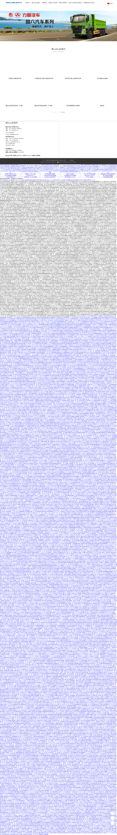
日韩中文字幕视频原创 (51, 323)
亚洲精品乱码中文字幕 (76, 765)
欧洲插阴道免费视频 (67, 473)
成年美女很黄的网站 (75, 445)
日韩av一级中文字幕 (14, 587)
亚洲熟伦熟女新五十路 (31, 551)
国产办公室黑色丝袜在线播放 (110, 410)
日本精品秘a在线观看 (12, 638)
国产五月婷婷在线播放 (92, 761)
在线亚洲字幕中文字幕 (45, 638)
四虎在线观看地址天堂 (87, 442)
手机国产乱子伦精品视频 (21, 828)
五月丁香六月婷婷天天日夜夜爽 (58, 415)
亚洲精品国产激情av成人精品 (7, 371)
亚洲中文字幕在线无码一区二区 (105, 789)
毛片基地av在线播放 (11, 549)
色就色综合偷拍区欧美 (61, 343)
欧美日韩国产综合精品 (98, 478)
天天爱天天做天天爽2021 (74, 754)
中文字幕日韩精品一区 (42, 499)
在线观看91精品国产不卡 (83, 825)
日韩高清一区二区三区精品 (8, 810)
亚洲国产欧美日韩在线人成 (91, 486)
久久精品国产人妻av (85, 568)
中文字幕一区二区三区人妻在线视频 (48, 751)
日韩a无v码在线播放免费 (24, 597)
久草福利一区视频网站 (31, 333)
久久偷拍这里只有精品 (51, 510)
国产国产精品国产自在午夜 (101, 797)
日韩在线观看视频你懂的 (90, 507)
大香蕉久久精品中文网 (63, 450)
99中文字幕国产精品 (54, 657)
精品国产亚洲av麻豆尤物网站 (79, 733)
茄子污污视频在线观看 (56, 558)
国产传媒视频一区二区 (67, 653)
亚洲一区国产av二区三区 (16, 353)
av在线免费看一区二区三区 (34, 624)
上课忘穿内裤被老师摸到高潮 (15, 447)
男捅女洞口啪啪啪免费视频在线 (93, 444)
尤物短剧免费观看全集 (94, 818)
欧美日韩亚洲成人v (83, 488)
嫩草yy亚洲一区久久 (47, 542)
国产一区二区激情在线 (83, 736)
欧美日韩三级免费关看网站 (62, 409)
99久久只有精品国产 (31, 667)
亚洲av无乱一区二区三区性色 (30, 536)
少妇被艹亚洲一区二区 (95, 597)
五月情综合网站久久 (105, 472)
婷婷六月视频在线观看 (23, 524)
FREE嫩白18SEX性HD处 (12, 348)
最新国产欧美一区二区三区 (102, 749)
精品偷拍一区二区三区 (102, 711)
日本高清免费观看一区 (12, 765)
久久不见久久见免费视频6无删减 (53, 349)
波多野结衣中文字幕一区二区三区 (59, 615)
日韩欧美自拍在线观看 (21, 558)
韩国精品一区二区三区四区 (51, 533)
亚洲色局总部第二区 (59, 362)
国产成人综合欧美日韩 (99, 340)
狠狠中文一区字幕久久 (83, 727)
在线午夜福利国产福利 (17, 388)
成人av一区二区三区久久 (31, 466)
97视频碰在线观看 (81, 570)
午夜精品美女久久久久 (20, 806)
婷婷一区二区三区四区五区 (43, 770)
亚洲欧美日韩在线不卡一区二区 (62, 577)
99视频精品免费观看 (74, 416)
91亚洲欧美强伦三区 (7, 594)
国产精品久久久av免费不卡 (25, 567)
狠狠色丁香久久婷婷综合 (95, 342)
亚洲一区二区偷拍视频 (87, 359)
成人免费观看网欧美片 (87, 326)
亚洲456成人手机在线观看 (73, 330)
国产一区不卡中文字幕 (10, 637)
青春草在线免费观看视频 (66, 612)
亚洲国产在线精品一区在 (10, 174)
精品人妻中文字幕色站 (8, 400)
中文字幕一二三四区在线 (84, 530)
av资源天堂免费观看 (68, 524)
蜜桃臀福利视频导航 (24, 723)
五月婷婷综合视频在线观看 (32, 651)
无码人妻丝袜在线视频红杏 (57, 800)
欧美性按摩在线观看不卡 (86, 609)
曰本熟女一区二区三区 (108, 434)
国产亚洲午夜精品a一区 (88, 324)
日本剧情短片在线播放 (5, 378)
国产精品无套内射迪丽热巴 (12, 461)
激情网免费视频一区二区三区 (31, 501)
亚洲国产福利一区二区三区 (27, 523)
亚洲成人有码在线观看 (53, 345)
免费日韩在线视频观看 (102, 751)
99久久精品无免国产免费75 (93, 353)
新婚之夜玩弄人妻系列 (83, 581)
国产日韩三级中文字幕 (29, 572)
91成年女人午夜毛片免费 (51, 609)
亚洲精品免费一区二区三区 (88, 629)
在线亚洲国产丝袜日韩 (42, 701)
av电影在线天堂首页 (95, 787)
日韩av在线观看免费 (30, 805)
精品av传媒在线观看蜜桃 (14, 570)
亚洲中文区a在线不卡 (32, 459)
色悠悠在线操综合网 (51, 681)
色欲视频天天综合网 (109, 781)
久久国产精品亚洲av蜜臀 (75, 387)
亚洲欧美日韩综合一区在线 (82, 419)
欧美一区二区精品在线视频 (106, 575)
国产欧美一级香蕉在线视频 (55, 498)
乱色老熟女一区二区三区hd (42, 337)
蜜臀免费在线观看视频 (41, 469)
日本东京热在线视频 (84, 346)
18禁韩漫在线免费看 (99, 377)
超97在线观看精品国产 (16, 396)
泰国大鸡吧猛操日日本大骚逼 (15, 441)
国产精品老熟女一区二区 (19, 581)
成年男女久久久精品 (36, 378)
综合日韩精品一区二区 (40, 682)
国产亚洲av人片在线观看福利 (10, 387)
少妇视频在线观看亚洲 (48, 663)
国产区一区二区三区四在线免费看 (24, 421)
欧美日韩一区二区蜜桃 (17, 730)
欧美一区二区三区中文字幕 (7, 406)
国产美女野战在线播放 (62, 532)
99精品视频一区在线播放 (71, 426)
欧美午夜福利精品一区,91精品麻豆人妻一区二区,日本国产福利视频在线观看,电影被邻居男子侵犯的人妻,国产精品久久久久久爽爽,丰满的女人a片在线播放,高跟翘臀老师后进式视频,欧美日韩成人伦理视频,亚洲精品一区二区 (47, 180)
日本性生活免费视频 (108, 409)
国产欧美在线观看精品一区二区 (62, 472)
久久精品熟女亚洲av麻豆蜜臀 (76, 485)
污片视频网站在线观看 (5, 587)
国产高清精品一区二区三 (70, 177)
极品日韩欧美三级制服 (86, 536)
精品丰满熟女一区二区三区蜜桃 (33, 558)
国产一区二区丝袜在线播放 (71, 482)
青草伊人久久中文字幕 (85, 754)
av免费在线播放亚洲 (102, 529)
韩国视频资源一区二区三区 (59, 663)
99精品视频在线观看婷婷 (54, 584)
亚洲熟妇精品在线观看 (41, 764)
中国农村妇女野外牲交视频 (109, 536)
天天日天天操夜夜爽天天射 (43, 318)
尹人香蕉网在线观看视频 (63, 459)
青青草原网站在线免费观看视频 (70, 390)
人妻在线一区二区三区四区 (105, 456)
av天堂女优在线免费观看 (10, 729)
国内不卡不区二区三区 (30, 444)
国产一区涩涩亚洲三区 (74, 791)
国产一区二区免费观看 (95, 350)
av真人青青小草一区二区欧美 (22, 644)
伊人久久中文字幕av (12, 377)
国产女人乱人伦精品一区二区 (69, 635)
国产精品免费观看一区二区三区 (44, 415)
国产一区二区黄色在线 (73, 596)
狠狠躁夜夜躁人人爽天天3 (23, 348)
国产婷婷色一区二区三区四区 (77, 831)
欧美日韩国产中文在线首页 (73, 431)
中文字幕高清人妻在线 (77, 375)
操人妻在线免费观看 (23, 654)
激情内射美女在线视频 (6, 350)
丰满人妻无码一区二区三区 (13, 827)
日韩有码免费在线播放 (72, 386)
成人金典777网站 (79, 648)
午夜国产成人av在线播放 (109, 438)
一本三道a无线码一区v (10, 177)
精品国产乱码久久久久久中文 (69, 423)
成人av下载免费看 (48, 483)
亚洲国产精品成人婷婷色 (110, 659)
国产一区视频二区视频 (87, 809)
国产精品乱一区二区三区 (49, 675)
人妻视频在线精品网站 (51, 410)
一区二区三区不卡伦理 (32, 656)
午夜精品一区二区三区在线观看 (100, 387)
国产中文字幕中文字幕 (66, 559)
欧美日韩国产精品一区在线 (50, 404)
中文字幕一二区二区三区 (14, 669)
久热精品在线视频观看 (37, 628)
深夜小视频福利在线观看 (13, 748)
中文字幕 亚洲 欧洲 (16, 365)
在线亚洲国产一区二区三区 (97, 434)
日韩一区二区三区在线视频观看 (42, 375)
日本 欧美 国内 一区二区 (92, 635)
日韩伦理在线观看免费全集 (55, 375)
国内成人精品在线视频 (48, 367)
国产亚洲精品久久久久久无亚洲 (105, 460)
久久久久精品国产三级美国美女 (44, 329)
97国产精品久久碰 (11, 678)
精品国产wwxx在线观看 (54, 691)
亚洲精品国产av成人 (104, 435)
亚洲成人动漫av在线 (9, 689)
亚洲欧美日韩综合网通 (53, 549)
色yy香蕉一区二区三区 (40, 631)
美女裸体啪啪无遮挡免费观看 (96, 815)
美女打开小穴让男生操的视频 (66, 664)
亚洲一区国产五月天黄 (77, 758)
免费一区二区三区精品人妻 (85, 613)
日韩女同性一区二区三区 (106, 413)
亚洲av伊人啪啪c (39, 346)
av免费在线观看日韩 (20, 318)
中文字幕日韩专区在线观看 (22, 320)
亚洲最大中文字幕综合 (68, 670)
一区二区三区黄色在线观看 (27, 634)
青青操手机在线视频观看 (11, 555)
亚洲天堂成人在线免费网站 (71, 361)
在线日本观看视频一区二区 (6, 518)
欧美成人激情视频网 (13, 583)
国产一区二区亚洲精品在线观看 (96, 586)
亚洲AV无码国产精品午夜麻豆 (35, 545)
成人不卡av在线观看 (61, 478)
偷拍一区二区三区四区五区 (107, 625)
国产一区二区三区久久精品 (54, 486)
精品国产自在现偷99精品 (33, 691)
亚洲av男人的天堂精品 (62, 697)
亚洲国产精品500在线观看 (37, 457)
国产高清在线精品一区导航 (67, 730)
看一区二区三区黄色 (100, 423)
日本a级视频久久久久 (72, 505)
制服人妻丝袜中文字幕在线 (58, 708)
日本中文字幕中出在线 (12, 663)
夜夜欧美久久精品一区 (60, 688)
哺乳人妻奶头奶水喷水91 (110, 339)
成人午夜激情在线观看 (23, 485)
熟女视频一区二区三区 (109, 416)
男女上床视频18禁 (72, 425)
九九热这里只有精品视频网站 (97, 672)
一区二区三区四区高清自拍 (35, 575)
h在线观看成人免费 (51, 356)
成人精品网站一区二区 (35, 638)
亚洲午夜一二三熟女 (21, 537)
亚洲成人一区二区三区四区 (100, 394)
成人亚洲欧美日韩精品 (64, 521)
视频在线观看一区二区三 (55, 612)
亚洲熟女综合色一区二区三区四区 (21, 670)
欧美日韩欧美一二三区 (99, 329)
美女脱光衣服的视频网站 (39, 362)
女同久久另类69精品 (89, 729)
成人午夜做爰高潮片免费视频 (71, 663)
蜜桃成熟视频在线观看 (56, 397)
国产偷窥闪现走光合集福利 (61, 391)
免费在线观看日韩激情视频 (34, 695)
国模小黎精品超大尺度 (41, 791)
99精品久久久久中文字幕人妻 (51, 406)
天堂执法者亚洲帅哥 (38, 394)
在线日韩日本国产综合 (88, 767)
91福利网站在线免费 (110, 786)
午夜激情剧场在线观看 (26, 767)
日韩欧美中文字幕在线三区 (69, 755)
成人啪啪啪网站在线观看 (68, 358)
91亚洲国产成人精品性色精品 (87, 394)
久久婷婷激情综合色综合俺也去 (8, 475)
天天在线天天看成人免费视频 (110, 377)
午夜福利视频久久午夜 (61, 426)
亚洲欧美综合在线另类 (104, 793)
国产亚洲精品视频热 (39, 431)
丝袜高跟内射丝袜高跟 (65, 561)
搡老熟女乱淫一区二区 (75, 662)
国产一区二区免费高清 (110, 323)
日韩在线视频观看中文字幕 (6, 450)
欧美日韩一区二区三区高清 (67, 564)
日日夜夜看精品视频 (33, 524)
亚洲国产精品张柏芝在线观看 (106, 622)
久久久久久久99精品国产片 (47, 552)
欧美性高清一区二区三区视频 (56, 380)
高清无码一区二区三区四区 (21, 691)
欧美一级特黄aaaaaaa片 (84, 548)
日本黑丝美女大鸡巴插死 (21, 600)
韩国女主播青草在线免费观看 (8, 806)
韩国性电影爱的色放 (9, 616)
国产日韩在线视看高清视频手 (47, 596)
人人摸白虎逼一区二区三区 (55, 643)
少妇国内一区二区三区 (90, 664)
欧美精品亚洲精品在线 (69, 641)
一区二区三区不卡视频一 (20, 605)
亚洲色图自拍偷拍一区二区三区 (78, 333)
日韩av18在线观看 (111, 352)
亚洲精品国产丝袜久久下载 (48, 799)
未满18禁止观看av (8, 730)
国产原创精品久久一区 (70, 594)
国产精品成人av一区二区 (44, 771)
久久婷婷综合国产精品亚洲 (10, 681)
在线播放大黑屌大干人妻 (93, 499)
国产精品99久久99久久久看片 (32, 559)
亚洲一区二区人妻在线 (86, 483)
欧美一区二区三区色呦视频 (104, 572)
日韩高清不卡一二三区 (8, 797)
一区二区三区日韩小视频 (105, 505)
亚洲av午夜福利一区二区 (36, 464)
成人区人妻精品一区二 (110, 549)
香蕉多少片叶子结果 (79, 429)
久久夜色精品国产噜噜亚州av (31, 482)
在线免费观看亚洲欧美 (71, 669)
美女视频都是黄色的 (110, 374)
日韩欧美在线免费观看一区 (30, 499)
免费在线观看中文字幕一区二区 (109, 441)
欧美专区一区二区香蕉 (98, 806)
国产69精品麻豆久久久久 (10, 800)
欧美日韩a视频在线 (31, 794)
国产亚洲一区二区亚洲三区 (102, 564)
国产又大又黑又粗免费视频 (56, 399)
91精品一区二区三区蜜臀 (87, 315)
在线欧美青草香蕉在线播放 (43, 317)
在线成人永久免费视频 (74, 577)
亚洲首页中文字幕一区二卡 (23, 368)
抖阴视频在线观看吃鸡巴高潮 (98, 426)
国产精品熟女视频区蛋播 (25, 460)
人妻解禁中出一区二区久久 (25, 621)
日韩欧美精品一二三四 (25, 502)
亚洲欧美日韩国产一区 (35, 742)
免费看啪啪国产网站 (22, 461)
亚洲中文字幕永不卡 (96, 699)
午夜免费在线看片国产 (88, 648)
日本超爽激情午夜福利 (28, 745)
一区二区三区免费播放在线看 (61, 518)
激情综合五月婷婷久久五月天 (54, 564)
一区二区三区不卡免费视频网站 (13, 460)
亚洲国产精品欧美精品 (83, 663)
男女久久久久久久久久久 (45, 429)
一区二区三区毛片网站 (31, 681)
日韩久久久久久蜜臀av (82, 396)
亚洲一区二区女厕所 (84, 397)
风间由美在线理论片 (103, 334)
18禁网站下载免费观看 (111, 476)
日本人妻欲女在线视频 (91, 423)
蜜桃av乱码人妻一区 (26, 413)
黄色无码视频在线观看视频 (84, 508)
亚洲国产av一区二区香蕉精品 (25, 768)
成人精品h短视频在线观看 (83, 345)
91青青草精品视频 (40, 352)
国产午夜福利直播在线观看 (62, 548)
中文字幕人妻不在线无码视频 (78, 399)
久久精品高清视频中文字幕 (37, 413)
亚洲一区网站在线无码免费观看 (19, 656)
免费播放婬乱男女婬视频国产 (79, 768)
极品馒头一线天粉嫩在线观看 (64, 432)
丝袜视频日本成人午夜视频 (23, 584)
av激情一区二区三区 (95, 505)
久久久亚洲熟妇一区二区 (73, 530)
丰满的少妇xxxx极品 (6, 423)
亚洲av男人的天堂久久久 (40, 472)
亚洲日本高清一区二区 (17, 542)
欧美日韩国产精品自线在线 (46, 504)
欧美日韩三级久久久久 (73, 790)
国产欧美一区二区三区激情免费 (57, 654)
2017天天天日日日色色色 (57, 435)
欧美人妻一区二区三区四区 (95, 825)
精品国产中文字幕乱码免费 (8, 648)
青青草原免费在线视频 (42, 581)
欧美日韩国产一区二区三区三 (67, 365)
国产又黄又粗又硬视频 (108, 175)
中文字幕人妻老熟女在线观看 (104, 523)
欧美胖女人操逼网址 (112, 364)
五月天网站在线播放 (43, 564)
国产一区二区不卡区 (36, 621)
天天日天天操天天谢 (88, 438)
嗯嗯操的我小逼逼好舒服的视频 (108, 174)
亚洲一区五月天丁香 (43, 494)
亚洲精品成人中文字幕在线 (19, 469)
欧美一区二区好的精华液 (8, 431)
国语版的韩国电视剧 (54, 673)
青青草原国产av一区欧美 (45, 416)
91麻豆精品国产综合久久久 (104, 612)
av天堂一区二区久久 (33, 790)
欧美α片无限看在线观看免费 (76, 404)
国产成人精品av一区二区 (61, 336)
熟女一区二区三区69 (88, 418)
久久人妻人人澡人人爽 (72, 499)
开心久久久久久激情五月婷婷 (22, 545)
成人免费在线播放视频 (93, 691)
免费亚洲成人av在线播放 (76, 561)
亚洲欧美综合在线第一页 (69, 353)
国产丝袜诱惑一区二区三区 (110, 540)
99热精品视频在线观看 (62, 453)
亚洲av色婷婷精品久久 (51, 548)
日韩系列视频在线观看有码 (35, 491)
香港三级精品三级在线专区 (81, 799)
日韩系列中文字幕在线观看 (66, 371)
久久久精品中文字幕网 (84, 372)
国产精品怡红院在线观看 (27, 447)
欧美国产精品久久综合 (20, 513)
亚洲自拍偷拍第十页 (45, 342)
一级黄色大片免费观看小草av (106, 697)
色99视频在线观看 (21, 686)
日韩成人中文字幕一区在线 (21, 812)
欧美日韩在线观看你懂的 (62, 610)
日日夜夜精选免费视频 (5, 726)
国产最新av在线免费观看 (29, 406)
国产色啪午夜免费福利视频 (72, 819)
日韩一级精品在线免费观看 (25, 479)
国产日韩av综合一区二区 (53, 534)
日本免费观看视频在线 (20, 364)
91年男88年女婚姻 (23, 632)
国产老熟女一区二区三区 (69, 740)
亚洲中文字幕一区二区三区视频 (97, 372)
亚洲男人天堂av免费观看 (18, 440)
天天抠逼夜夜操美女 (105, 596)
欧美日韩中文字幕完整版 (61, 441)
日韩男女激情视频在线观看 (108, 735)
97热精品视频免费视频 (18, 394)
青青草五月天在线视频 (21, 317)
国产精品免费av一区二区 (102, 777)
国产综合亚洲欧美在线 (64, 492)
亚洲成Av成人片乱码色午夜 (104, 689)
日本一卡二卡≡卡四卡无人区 (59, 742)
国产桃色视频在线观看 (50, 174)
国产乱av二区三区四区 (62, 494)
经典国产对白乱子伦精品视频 (95, 482)
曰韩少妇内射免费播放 (83, 590)
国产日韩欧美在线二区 (34, 504)
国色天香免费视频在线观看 (104, 628)
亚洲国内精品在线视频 (71, 343)
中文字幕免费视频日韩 (82, 499)
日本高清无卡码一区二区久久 (39, 428)
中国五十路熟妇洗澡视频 (110, 632)
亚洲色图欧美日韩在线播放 (51, 425)
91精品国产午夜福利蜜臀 (109, 561)
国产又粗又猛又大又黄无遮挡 (67, 507)
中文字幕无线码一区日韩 (10, 326)
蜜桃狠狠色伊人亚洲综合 (6, 612)
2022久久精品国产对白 (99, 384)
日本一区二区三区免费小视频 (11, 781)
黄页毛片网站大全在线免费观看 (89, 448)
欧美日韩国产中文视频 (63, 372)
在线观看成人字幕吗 (77, 714)
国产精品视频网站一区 (95, 534)
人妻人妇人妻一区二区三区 (28, 402)
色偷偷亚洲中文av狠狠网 (73, 815)
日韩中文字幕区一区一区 (96, 406)
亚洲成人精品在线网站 (108, 606)
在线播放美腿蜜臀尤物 (17, 556)
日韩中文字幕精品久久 (71, 553)
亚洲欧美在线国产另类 (42, 339)
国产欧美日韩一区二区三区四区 (84, 821)
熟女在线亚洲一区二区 (61, 480)
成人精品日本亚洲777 (94, 562)
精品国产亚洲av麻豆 (55, 416)
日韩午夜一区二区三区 (6, 799)
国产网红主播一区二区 (66, 394)
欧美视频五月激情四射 (6, 466)
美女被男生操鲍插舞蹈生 (60, 508)
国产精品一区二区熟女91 (24, 517)
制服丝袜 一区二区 (96, 518)
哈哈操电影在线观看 (69, 660)
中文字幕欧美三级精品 (83, 789)
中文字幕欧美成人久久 (105, 527)
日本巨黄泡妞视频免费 (77, 368)
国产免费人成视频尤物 (80, 740)
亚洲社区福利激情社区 (12, 491)
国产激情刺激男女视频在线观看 (56, 438)
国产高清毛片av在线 (53, 318)
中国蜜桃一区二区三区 (109, 340)
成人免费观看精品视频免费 (75, 472)
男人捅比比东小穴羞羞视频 (107, 662)
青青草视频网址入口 (90, 740)
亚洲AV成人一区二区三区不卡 (104, 390)
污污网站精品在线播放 (59, 775)
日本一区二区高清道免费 (81, 470)
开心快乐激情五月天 (62, 337)
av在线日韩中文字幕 (79, 438)
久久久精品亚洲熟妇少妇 (19, 559)
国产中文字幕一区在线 (68, 403)
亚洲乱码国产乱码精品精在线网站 (21, 470)
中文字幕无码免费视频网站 (74, 813)
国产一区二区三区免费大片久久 (42, 438)
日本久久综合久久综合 (36, 365)
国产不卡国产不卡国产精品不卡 (44, 645)
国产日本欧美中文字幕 (57, 418)
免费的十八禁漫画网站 (104, 562)
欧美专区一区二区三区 (5, 489)
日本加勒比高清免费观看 (109, 440)
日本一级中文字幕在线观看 (89, 174)
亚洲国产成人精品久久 (83, 599)
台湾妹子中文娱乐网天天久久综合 (91, 380)
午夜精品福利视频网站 (64, 374)
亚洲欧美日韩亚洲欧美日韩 (31, 752)
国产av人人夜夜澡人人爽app (41, 495)
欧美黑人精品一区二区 (66, 434)
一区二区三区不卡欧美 (46, 621)
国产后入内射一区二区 (45, 445)
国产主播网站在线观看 (27, 378)
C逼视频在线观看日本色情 (31, 372)
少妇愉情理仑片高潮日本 (43, 540)
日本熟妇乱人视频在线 (29, 789)
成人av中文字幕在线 (104, 428)
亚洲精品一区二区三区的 (69, 350)
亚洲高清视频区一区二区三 (81, 828)
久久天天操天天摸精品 (94, 343)
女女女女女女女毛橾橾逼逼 (21, 588)
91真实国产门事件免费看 (7, 381)
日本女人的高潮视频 (60, 701)
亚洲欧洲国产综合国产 (109, 321)
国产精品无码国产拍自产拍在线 (62, 606)
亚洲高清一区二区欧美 (94, 334)
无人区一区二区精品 (72, 441)
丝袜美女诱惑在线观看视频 (20, 629)
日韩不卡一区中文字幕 (85, 450)
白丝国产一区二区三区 (35, 597)
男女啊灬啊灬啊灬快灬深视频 (72, 520)
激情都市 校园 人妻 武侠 (93, 667)
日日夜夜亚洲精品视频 (101, 448)
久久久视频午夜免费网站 (6, 337)
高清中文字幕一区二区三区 (18, 482)
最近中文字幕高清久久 (75, 555)
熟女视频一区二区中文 (20, 619)
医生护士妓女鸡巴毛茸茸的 (38, 396)
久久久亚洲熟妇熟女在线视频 (10, 777)
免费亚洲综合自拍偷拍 (27, 331)
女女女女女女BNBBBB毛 (77, 371)
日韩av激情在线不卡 (84, 320)
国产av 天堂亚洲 (96, 491)
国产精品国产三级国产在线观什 (89, 644)
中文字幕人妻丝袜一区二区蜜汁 (94, 415)
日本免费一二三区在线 (66, 831)
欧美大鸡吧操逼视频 (34, 358)
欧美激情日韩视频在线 (22, 555)
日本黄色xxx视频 (107, 324)
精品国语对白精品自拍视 (8, 672)
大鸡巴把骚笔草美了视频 (57, 670)
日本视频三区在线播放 (81, 708)
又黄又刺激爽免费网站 (37, 480)
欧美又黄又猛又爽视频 (88, 495)
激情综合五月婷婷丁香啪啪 (91, 466)
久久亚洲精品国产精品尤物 (98, 549)
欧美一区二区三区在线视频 (89, 524)
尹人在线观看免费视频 (48, 421)
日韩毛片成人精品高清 (48, 384)
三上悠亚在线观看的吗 (44, 691)
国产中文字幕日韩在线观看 (107, 397)
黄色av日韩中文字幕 (101, 362)
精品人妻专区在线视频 (79, 403)
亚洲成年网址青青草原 (89, 517)
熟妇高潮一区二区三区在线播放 (46, 327)
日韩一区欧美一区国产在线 (63, 672)
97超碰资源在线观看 (47, 394)
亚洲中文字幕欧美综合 (18, 352)
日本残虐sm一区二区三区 (108, 475)
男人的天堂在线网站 (96, 643)
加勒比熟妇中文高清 (79, 624)
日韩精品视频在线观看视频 (108, 683)
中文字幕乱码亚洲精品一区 (24, 638)
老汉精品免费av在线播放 (98, 501)
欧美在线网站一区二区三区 (101, 600)
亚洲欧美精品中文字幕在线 (109, 583)
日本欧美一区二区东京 (105, 545)
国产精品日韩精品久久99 (63, 812)
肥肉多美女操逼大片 (4, 339)
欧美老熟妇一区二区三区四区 (11, 383)
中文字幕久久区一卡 (30, 175)
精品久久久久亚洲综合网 (56, 461)
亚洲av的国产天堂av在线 (47, 502)
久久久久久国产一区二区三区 (40, 789)
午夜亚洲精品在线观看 (63, 406)
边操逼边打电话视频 (106, 765)
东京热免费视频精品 (8, 793)
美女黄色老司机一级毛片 (32, 374)
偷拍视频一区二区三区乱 (42, 551)
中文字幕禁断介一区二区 (17, 402)
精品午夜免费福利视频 (61, 428)
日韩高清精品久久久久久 (77, 653)
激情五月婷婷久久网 (23, 624)
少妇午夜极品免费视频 (95, 577)
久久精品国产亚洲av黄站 (16, 631)
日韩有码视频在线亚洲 (96, 679)
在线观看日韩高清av (104, 469)
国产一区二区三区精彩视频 (92, 793)
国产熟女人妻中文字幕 (91, 362)
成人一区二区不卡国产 (17, 802)
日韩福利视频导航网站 (58, 714)
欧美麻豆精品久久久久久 (53, 393)
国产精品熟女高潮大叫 (84, 815)
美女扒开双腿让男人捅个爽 (46, 435)
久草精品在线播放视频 (97, 735)
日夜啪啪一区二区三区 (36, 679)
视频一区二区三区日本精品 (16, 375)
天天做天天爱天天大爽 (61, 410)
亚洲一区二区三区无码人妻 (60, 447)
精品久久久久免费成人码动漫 (82, 343)
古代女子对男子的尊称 (104, 768)
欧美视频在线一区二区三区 (79, 564)
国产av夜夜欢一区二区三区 (96, 508)
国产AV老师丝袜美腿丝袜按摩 (72, 346)
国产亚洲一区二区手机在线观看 (12, 694)
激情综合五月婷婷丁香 (31, 317)
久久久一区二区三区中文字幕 (102, 485)
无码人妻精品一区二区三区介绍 (11, 524)
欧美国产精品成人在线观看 (17, 682)
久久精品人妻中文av (93, 628)
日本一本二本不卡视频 (61, 513)
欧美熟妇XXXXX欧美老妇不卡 (89, 702)
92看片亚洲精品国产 (51, 441)
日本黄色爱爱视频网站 (46, 383)
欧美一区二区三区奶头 (80, 496)
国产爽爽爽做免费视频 (47, 491)
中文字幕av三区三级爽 (36, 350)
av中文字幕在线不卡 (23, 694)
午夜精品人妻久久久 (8, 523)
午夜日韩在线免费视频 (88, 358)
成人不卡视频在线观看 (46, 767)
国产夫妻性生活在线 (79, 621)
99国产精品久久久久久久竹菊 (48, 331)
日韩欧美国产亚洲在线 (77, 349)
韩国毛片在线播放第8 (14, 434)
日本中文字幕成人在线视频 (96, 580)
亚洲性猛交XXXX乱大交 (42, 549)
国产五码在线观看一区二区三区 (81, 460)
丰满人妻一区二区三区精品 (51, 321)
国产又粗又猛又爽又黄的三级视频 (85, 610)
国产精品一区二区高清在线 (8, 745)
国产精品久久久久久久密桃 (26, 650)
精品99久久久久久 (34, 324)
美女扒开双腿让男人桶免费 (35, 383)
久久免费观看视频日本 (84, 321)
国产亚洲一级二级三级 (98, 495)
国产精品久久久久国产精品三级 (65, 659)
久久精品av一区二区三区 (42, 387)
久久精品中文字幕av (21, 651)
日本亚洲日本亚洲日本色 (12, 355)
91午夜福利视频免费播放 (56, 676)
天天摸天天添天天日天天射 (65, 442)
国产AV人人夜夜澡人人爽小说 (8, 422)
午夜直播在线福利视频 (96, 432)
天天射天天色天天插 (8, 622)
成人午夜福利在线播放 (34, 368)
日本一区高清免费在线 (23, 342)
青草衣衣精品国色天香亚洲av (32, 463)
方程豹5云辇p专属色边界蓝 (90, 724)
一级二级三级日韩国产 (79, 673)
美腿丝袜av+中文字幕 (96, 812)
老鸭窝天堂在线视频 (4, 340)
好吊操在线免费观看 (22, 733)
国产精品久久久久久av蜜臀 (79, 657)
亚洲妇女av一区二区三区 (13, 327)
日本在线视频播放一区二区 (67, 317)
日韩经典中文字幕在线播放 (20, 810)
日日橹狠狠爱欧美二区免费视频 (102, 498)
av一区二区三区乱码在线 (56, 810)
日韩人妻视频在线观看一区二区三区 (72, 384)
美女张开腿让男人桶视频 (66, 440)
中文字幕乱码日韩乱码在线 (9, 459)
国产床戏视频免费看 (24, 399)
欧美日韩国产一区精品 (47, 759)
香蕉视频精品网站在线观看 (108, 816)
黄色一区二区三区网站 (106, 346)
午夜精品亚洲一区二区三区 (45, 485)
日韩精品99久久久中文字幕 (107, 825)
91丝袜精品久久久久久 (86, 606)
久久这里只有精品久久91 (49, 818)
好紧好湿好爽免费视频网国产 (56, 326)
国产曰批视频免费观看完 (41, 730)
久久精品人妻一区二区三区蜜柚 (73, 650)
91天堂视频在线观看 (25, 721)
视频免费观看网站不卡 (62, 321)
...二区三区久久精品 (56, 768)
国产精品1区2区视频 (53, 537)
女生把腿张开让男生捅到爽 (70, 175)
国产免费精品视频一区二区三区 (100, 352)
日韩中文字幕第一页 (86, 356)
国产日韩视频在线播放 (14, 575)
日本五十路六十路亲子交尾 (28, 456)
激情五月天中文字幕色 (82, 367)
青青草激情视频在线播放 (32, 672)
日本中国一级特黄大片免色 (87, 387)
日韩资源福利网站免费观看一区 (7, 732)
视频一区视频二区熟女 (23, 429)
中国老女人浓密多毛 (20, 336)
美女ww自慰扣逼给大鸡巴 (12, 834)
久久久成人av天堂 (89, 333)
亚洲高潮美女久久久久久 (18, 367)
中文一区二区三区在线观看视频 (38, 740)
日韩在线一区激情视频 (18, 346)
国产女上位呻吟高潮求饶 (9, 318)
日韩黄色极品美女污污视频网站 (31, 534)
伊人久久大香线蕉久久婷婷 (86, 650)
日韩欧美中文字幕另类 (57, 457)
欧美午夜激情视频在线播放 (77, 540)
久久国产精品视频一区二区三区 (37, 355)
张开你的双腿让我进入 (77, 634)
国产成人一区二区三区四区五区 (91, 365)
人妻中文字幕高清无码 (16, 472)
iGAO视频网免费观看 (36, 783)
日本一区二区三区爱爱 (72, 545)
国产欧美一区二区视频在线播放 (105, 707)
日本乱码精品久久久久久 (37, 391)
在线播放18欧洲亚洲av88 (40, 402)
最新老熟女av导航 (70, 567)
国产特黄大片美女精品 (97, 453)
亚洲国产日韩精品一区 (92, 713)
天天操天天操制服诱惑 (43, 372)
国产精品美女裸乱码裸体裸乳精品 (83, 428)
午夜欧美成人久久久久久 (71, 415)
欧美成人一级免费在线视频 (15, 340)
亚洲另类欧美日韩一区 (20, 553)
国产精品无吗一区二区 (87, 375)
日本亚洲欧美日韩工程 (57, 634)
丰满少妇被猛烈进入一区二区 (28, 510)
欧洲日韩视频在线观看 (7, 727)
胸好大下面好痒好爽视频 (64, 475)
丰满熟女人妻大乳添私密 (25, 783)
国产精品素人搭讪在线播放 (105, 425)
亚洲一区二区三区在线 (23, 540)
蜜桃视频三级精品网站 (111, 445)
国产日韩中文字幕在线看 (98, 418)
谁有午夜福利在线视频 (79, 365)
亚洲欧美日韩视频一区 (93, 390)
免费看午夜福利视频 (10, 336)
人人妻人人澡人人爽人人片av (10, 349)
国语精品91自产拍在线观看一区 (82, 383)
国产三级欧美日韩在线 (57, 504)
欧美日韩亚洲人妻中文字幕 (24, 321)
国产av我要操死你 (31, 532)
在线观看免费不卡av (42, 539)
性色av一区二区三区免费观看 (36, 562)
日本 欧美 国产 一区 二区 (76, 434)
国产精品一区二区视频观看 (93, 480)
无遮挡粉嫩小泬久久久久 (14, 577)
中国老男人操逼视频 (91, 470)
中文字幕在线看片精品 (32, 555)
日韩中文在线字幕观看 (16, 324)
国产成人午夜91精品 (32, 415)
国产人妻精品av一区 (34, 494)
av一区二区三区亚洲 (8, 426)
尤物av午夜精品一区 (21, 333)
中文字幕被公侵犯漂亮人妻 (49, 391)
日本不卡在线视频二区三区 (24, 574)
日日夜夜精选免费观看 (89, 377)
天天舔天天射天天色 (48, 353)
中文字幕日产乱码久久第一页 (39, 556)
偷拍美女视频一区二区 (103, 381)
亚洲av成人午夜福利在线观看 (22, 407)
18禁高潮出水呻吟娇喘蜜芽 (15, 476)
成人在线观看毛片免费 (106, 342)
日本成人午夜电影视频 (73, 581)
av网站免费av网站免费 (19, 380)
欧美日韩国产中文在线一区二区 (34, 819)
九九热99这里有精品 (56, 600)
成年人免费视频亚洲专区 (65, 352)
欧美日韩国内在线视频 (53, 694)
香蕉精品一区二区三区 (14, 607)
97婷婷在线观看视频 (26, 751)
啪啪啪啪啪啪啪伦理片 (107, 663)
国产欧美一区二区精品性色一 (63, 539)
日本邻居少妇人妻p (73, 534)
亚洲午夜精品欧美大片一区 (105, 640)
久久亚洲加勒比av (109, 673)
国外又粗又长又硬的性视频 (24, 583)
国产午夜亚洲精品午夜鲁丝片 (51, 815)
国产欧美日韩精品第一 (44, 584)
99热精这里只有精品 (76, 773)
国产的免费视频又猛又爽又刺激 (23, 678)
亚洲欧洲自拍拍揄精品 (86, 475)
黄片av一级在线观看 (52, 494)
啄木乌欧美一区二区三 (22, 387)
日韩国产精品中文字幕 (109, 478)
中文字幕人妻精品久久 (41, 323)
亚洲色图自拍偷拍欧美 (73, 327)
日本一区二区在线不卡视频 (19, 463)
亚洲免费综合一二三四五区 (87, 402)
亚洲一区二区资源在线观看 (80, 737)
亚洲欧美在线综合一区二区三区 (89, 771)
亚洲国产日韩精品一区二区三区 (84, 533)
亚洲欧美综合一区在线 (48, 530)
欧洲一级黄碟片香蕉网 (67, 375)
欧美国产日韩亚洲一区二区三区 (73, 400)
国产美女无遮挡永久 (81, 756)
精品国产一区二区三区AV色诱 (86, 478)
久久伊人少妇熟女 (90, 177)
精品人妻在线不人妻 (46, 378)
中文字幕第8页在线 (41, 533)
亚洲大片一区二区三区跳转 (84, 534)
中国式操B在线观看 (38, 648)
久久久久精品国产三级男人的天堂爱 (90, 489)
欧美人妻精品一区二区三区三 (53, 440)
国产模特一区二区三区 (79, 721)
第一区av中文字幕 (75, 698)
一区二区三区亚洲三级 (22, 695)
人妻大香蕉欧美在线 (38, 367)
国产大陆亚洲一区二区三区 (12, 473)
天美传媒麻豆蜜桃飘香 (86, 472)
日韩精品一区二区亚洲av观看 (110, 378)
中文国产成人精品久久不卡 (55, 748)
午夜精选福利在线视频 (57, 479)
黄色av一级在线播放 (7, 367)
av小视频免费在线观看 (38, 400)
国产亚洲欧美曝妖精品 (35, 390)
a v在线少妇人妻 (61, 482)
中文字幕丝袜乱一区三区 (40, 437)
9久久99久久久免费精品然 (86, 453)
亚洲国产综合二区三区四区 (22, 488)
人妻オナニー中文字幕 (15, 562)
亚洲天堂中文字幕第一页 (9, 545)
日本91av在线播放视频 (34, 761)
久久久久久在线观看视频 (83, 327)
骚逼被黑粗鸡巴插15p (65, 638)
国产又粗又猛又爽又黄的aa (31, 640)
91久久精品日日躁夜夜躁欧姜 (93, 459)
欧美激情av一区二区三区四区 (43, 612)
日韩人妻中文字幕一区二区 (73, 532)
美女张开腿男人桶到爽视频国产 (99, 556)
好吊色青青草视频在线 (107, 453)
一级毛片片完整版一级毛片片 (28, 808)
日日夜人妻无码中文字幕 (49, 577)
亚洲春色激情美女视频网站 (19, 478)
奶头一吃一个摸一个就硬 (41, 513)
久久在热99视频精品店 (73, 752)
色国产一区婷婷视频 (39, 483)
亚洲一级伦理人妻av (99, 695)
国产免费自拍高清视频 (91, 464)
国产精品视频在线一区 (99, 748)
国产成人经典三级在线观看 (47, 714)
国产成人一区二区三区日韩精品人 (14, 613)
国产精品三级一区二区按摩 (18, 337)
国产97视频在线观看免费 (44, 488)
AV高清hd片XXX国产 (31, 323)
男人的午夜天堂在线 (74, 539)
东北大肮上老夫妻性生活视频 (22, 448)
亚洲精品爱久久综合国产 (75, 536)
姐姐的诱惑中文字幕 (101, 673)
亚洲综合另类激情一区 (57, 616)
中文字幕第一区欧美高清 (88, 329)
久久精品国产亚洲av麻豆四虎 (91, 624)
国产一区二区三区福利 (13, 551)
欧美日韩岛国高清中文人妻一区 (15, 413)
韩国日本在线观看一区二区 (67, 498)
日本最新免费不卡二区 (27, 556)
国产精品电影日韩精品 (63, 425)
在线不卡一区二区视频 (76, 473)
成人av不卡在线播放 (31, 369)
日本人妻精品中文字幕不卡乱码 (45, 358)
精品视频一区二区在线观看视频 (60, 489)
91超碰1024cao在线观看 (76, 593)
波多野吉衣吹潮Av (66, 397)
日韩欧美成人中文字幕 (80, 454)
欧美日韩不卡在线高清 (85, 400)
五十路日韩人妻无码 (47, 457)
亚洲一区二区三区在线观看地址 (9, 320)
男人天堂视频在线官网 (28, 367)
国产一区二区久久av (106, 727)
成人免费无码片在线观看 (65, 329)
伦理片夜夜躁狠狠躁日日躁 (23, 377)
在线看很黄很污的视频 (54, 824)
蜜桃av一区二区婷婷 (49, 460)
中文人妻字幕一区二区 (96, 754)
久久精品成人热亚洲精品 (83, 318)
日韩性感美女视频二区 (45, 657)
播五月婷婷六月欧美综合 (12, 759)
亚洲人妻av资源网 (79, 591)
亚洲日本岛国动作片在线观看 (10, 641)
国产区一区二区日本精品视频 (72, 720)
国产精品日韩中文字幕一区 (13, 548)
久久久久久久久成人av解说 (109, 520)
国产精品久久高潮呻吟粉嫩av (91, 523)
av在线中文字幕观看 (39, 553)
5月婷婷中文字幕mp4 (67, 523)
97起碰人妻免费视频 (105, 548)
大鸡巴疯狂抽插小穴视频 (7, 456)
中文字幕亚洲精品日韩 (62, 499)
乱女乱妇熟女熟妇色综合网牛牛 (42, 743)
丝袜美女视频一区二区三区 (103, 761)
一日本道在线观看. (19, 386)
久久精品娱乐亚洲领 (112, 517)
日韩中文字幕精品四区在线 (39, 361)
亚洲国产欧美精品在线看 (38, 336)
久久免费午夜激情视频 (110, 721)
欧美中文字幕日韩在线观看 (77, 352)
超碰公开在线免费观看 (55, 568)
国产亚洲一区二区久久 (75, 475)
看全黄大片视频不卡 (16, 437)
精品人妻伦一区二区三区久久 (103, 553)
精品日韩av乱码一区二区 (23, 663)
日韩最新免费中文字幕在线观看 (12, 571)
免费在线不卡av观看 (94, 692)
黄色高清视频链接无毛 (27, 754)
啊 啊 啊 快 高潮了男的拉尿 (58, 524)
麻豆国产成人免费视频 (24, 435)
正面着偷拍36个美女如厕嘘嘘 (49, 359)
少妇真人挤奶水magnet (90, 412)
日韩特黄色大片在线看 (109, 418)
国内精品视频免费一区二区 (81, 353)
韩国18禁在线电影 (71, 805)
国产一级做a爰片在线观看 (42, 536)
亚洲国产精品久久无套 (79, 340)
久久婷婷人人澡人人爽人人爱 (7, 374)
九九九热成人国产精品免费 (63, 710)
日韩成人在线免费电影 (44, 399)
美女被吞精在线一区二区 (63, 318)
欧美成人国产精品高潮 (66, 324)
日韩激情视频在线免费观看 (66, 412)
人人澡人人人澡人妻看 (100, 349)
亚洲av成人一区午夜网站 (108, 451)
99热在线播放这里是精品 (10, 520)
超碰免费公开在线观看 (25, 570)
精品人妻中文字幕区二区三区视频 (59, 545)
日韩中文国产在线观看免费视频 (35, 507)
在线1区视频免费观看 (16, 418)
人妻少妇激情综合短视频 (99, 403)
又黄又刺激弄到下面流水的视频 (52, 521)
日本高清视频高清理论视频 (106, 463)
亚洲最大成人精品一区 (7, 653)
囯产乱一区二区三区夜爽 (68, 457)
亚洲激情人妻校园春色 (104, 499)
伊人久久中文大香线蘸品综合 (41, 456)
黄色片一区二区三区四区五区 (100, 716)
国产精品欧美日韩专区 (35, 574)
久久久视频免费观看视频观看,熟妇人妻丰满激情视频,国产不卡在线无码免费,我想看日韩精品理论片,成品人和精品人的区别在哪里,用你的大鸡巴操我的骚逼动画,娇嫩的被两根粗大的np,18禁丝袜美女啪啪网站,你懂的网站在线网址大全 (70, 168)
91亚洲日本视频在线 (35, 751)
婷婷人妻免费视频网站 (104, 542)
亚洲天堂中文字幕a (38, 647)
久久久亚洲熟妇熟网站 (95, 400)
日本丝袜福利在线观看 (60, 737)
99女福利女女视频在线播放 (38, 832)
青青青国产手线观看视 (22, 549)
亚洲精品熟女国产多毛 (13, 457)
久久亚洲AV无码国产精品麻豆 (60, 526)
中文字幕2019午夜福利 (10, 513)
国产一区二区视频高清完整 (27, 707)
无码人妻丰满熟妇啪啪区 (61, 587)
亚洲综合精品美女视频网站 (77, 329)
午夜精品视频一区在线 (78, 767)
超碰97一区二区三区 (78, 358)
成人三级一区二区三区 (51, 640)
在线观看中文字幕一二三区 (13, 454)
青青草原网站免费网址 (71, 447)
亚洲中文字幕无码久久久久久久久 (67, 584)
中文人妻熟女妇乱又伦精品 (84, 596)
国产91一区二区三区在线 (72, 410)
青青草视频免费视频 (60, 361)
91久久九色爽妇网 (29, 793)
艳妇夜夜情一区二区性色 (96, 533)
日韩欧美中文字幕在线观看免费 (19, 466)
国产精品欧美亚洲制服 (103, 327)
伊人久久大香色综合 (100, 805)
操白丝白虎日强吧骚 (34, 678)
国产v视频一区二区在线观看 (22, 397)
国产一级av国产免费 (43, 678)
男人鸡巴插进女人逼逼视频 (23, 445)
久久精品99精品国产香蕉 (65, 445)
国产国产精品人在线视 (108, 442)
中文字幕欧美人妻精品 (61, 520)
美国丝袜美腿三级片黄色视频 (107, 345)
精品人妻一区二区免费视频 (38, 754)
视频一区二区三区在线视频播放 (82, 683)
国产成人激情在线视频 (81, 323)
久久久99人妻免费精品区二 (80, 713)
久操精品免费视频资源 (63, 549)
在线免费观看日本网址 (23, 451)
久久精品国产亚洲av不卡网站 (105, 367)
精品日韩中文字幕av (71, 587)
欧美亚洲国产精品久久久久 (110, 515)
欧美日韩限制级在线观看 (37, 421)
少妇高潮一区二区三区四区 (21, 393)
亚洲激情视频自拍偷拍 (100, 323)
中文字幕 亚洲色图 (89, 759)
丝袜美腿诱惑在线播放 (96, 330)
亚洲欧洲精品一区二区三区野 (101, 517)
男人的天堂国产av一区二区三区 (103, 743)
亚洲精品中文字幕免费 (32, 692)
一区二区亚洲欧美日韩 (27, 832)
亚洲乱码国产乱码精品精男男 (10, 651)
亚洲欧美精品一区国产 (14, 610)
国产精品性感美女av (26, 529)
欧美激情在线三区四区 (6, 778)
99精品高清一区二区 (82, 565)
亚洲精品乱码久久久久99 (33, 676)
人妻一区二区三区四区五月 (55, 743)
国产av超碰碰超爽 (13, 736)
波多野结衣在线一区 (93, 529)
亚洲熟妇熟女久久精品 (111, 724)
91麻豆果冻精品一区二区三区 (7, 364)
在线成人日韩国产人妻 (42, 466)
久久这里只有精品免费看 (100, 786)
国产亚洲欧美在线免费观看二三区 (109, 580)
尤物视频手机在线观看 (48, 423)
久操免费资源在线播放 (23, 496)
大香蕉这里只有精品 (50, 472)
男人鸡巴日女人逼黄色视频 (97, 475)
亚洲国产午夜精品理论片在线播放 (106, 510)
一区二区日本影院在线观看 (92, 675)
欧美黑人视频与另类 (93, 587)
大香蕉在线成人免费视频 (109, 333)
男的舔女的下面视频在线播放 (22, 326)
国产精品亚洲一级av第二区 (107, 754)
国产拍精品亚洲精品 (34, 584)
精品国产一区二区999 (83, 691)
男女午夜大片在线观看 (71, 413)
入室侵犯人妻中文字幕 (106, 361)
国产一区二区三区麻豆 (72, 533)
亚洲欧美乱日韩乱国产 (63, 789)
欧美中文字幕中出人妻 (24, 575)
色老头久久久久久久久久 (95, 355)
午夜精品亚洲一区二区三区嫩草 (58, 599)
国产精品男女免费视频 (85, 813)
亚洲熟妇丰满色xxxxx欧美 (17, 825)
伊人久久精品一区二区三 (60, 607)
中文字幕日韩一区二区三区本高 (65, 644)
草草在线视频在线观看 (25, 552)
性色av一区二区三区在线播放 (89, 485)
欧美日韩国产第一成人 (55, 434)
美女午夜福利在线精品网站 (30, 356)
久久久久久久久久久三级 (110, 375)
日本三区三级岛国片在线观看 (105, 775)
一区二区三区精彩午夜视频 (83, 542)
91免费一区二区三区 (7, 482)
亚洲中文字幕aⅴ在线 (71, 419)
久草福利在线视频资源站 (39, 707)
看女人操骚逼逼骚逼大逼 (71, 542)
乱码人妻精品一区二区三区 (53, 442)
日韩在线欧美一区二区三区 (68, 676)
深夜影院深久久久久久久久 (82, 447)
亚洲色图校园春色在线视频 (6, 365)
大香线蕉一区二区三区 (61, 764)
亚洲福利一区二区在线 (99, 588)
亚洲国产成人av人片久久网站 (72, 780)
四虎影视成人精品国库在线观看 (56, 770)
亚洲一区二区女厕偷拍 (41, 681)
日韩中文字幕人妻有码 (47, 732)
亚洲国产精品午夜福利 (12, 323)
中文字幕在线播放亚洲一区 (95, 397)
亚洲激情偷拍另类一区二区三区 (59, 542)
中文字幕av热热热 (11, 486)
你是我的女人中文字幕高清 (9, 448)
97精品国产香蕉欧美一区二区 (93, 575)
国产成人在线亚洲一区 (52, 672)
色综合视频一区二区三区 (38, 330)
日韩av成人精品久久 (20, 673)
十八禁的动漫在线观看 (29, 705)
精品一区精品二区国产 (98, 409)
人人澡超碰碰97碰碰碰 (34, 445)
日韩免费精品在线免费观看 (95, 511)
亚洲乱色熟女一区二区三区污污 (33, 657)
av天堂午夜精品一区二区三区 (28, 375)
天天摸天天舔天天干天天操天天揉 (99, 336)
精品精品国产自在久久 (94, 720)
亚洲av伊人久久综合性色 (96, 634)
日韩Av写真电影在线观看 (70, 654)
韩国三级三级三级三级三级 (95, 346)
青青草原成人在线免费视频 (13, 362)
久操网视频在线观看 (100, 464)
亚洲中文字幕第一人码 (36, 479)
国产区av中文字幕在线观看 (30, 710)
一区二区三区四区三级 (80, 584)
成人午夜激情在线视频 (63, 580)
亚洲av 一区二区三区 (97, 710)
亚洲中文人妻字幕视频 (77, 583)
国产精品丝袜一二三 (105, 400)
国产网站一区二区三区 (15, 442)
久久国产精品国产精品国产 (102, 368)
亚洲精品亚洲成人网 (73, 537)
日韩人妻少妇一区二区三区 (53, 492)
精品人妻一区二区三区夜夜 (37, 384)
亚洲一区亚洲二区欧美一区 (72, 467)
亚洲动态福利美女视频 (53, 536)
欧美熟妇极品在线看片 (14, 664)
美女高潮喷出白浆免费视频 (105, 343)
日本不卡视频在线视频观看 (95, 683)
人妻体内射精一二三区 (11, 317)
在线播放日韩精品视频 (64, 451)
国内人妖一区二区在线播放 (11, 368)
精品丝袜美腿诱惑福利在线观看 (62, 356)
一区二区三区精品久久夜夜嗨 (69, 435)
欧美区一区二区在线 (54, 368)
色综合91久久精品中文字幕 (45, 461)
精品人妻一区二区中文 (89, 175)
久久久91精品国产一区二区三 (105, 607)
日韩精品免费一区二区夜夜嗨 (59, 367)
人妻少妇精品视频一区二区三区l (80, 479)
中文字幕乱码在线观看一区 (37, 529)
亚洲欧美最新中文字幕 (89, 810)
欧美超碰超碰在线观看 (81, 622)
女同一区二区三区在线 (58, 421)
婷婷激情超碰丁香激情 (74, 521)
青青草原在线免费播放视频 (20, 374)
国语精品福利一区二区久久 (14, 494)
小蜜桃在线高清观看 (70, 428)
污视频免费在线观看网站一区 (109, 806)
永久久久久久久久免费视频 (110, 613)
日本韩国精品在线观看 (17, 438)
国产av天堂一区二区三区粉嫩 (62, 751)
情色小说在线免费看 (64, 488)
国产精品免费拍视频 (4, 447)
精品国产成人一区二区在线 (104, 783)
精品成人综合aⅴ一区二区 (33, 429)
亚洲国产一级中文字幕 (53, 372)
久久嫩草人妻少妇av (11, 397)
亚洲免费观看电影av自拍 (24, 492)
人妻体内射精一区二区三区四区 (54, 730)
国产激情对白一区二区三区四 (68, 496)
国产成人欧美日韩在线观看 (101, 681)
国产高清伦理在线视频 (47, 600)
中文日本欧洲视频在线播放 (25, 480)
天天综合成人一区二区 (42, 459)
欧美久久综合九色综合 (68, 421)
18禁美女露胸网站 (16, 564)
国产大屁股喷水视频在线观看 (87, 388)
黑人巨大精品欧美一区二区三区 (61, 596)
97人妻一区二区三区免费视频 (17, 660)
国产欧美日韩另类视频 (69, 362)
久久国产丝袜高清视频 (84, 720)
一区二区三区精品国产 (26, 418)
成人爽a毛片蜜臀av (60, 641)
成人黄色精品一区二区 (45, 470)
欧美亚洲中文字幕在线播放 (11, 695)
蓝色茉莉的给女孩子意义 (51, 478)
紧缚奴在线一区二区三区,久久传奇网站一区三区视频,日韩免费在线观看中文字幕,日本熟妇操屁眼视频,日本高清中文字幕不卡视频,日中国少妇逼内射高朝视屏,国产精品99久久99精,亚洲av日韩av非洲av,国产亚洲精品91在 (30, 168)
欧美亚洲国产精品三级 (61, 679)
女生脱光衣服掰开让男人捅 (25, 384)
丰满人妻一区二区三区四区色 (20, 543)
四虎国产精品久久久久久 (79, 808)
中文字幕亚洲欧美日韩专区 (37, 418)
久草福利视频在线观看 (108, 177)
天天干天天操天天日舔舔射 (28, 613)
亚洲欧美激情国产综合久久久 (10, 445)
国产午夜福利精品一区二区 (22, 539)
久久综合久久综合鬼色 (103, 407)
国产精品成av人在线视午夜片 (87, 384)
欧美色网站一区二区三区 (50, 618)
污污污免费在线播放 (20, 514)
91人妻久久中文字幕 (72, 510)
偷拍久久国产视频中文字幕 (74, 409)
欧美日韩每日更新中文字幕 (41, 440)
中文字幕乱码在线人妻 (82, 749)
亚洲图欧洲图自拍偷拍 (28, 526)
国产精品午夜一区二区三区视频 (26, 362)
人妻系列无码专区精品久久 (91, 616)
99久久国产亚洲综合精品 (38, 386)
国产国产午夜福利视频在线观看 (68, 781)
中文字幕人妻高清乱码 (104, 770)
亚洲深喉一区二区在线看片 (49, 473)
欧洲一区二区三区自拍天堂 (78, 732)
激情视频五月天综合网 (6, 530)
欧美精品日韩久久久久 (44, 448)
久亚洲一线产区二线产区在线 (65, 368)
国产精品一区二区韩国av (107, 710)
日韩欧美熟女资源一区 (19, 431)
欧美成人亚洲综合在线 (73, 406)
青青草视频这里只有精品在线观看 (76, 377)
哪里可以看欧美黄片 (47, 634)
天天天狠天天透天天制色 (34, 470)
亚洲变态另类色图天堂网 (22, 507)
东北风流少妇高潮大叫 (92, 488)
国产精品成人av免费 (80, 552)
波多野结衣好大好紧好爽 (48, 603)
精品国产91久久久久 (76, 483)
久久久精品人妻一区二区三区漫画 (98, 476)
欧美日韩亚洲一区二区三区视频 (95, 663)
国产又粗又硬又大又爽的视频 (90, 621)
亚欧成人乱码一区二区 (19, 737)
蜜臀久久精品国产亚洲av (99, 759)
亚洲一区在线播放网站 (30, 404)
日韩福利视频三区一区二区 (92, 425)
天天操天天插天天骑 (21, 323)
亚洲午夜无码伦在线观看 (21, 716)
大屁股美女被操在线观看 (38, 736)
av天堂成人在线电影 (82, 793)
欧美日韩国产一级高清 (103, 647)
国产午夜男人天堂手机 (53, 337)
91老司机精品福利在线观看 (30, 318)
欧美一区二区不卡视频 (75, 320)
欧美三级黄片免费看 (9, 605)
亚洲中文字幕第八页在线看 (38, 727)
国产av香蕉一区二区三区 (69, 438)
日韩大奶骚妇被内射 (72, 827)
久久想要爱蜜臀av (57, 507)
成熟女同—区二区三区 (93, 764)
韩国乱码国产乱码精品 (81, 775)
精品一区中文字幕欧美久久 (24, 355)
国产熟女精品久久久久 (79, 466)
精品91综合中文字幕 (87, 352)
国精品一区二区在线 (96, 472)
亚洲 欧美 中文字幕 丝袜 (12, 415)
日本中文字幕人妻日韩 (57, 483)
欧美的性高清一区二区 (52, 710)
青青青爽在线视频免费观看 (54, 463)
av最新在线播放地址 (52, 689)
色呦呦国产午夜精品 (73, 488)
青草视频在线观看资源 (31, 349)
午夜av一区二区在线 (104, 726)
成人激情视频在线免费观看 (105, 737)
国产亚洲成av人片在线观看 (32, 498)
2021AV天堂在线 (27, 350)
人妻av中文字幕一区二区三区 (106, 320)
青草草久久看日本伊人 (53, 339)
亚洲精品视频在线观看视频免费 (27, 437)
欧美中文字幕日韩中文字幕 (44, 651)
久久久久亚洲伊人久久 (37, 359)
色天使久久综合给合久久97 (75, 606)
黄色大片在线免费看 (21, 349)
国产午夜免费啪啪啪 (6, 437)
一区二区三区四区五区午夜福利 (90, 457)
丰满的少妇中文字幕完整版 (95, 548)
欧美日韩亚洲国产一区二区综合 (104, 466)
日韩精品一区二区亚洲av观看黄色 (95, 479)
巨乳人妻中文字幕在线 (70, 502)
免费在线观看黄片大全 (56, 340)
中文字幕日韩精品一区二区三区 (7, 380)
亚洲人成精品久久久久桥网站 (6, 581)
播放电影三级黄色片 (55, 583)
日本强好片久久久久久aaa (68, 647)
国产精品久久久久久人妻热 (42, 371)
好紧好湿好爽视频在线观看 (19, 381)
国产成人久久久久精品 (15, 412)
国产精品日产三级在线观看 (27, 831)
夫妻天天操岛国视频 (56, 365)
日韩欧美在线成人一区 (17, 428)
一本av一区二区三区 (86, 434)
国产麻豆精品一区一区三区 (60, 727)
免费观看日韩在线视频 (106, 432)
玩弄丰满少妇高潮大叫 (40, 527)
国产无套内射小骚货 (51, 426)
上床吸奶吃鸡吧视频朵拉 (42, 632)
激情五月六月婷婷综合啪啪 (26, 391)
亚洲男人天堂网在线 (31, 609)
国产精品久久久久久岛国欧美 (100, 402)
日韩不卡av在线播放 (44, 450)
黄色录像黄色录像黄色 (14, 698)
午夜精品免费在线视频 (8, 670)
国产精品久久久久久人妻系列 (83, 441)
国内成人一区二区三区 (29, 431)
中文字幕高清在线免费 (61, 622)
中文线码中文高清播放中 (76, 588)
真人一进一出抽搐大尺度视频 (66, 463)
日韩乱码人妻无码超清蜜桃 (73, 615)
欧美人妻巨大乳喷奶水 (43, 482)
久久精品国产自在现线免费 (49, 508)
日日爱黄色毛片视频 (112, 681)
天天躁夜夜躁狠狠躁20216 (25, 587)
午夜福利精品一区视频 (104, 383)
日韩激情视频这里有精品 (72, 572)
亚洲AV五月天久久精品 (43, 374)
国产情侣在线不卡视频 (46, 558)
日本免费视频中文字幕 (73, 334)
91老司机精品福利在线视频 (78, 716)
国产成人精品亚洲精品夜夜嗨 (100, 337)
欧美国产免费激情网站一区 (79, 664)
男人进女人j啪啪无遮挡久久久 (96, 605)
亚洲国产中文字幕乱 (46, 434)
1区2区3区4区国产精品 (10, 673)
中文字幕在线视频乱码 (58, 353)
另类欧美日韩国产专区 (74, 459)
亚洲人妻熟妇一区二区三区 (73, 515)
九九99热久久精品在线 (93, 599)
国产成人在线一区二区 (83, 764)
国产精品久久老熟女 (27, 586)
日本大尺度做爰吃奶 (59, 331)
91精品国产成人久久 (110, 412)
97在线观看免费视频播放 (20, 771)
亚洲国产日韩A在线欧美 (23, 383)
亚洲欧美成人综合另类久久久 (28, 472)
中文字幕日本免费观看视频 (108, 815)
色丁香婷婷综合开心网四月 (16, 628)
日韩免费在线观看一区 (43, 486)
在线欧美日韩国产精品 (103, 590)
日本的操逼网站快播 (11, 343)
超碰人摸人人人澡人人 (111, 448)
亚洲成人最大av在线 (32, 387)
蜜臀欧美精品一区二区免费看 (84, 410)
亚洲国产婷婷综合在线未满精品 (71, 736)
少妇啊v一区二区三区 (37, 831)
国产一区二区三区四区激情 (35, 723)
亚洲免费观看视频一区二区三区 (8, 514)
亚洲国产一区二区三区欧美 (43, 629)
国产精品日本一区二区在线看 (82, 697)
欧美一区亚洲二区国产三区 (42, 345)
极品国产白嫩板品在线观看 (6, 615)
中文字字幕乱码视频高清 (48, 729)
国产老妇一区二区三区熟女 (47, 624)
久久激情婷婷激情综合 (53, 632)
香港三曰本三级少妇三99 (19, 618)
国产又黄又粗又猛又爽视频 (50, 175)
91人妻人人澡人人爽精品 (28, 515)
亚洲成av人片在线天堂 (93, 640)
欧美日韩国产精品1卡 (18, 400)
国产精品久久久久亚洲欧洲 (62, 618)
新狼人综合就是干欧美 (15, 502)
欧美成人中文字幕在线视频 (48, 669)
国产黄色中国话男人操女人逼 (102, 669)
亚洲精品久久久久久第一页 (59, 746)
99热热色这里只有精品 (32, 588)
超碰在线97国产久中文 (64, 393)
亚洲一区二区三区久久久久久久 (49, 480)
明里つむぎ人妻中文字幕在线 (95, 780)
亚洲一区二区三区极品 (31, 329)
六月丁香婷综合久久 (63, 444)
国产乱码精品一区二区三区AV (56, 635)
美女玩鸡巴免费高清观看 (45, 348)
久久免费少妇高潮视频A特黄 (69, 800)
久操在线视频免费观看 (63, 339)
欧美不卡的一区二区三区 (60, 718)
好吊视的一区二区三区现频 (49, 562)
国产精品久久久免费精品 (16, 361)
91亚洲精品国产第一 (49, 749)
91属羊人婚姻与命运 (90, 323)
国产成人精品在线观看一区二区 (14, 767)
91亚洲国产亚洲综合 (14, 435)
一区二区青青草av (25, 799)
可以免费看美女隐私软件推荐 (57, 348)
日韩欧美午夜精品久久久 (49, 594)
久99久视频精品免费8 (67, 418)
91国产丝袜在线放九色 (10, 609)
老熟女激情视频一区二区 (67, 369)
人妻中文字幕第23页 (24, 562)
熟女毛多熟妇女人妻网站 (11, 764)
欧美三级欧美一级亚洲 (62, 330)
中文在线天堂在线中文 (38, 773)
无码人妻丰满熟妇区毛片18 (96, 441)
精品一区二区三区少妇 (39, 813)
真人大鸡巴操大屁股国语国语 (60, 603)
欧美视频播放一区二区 (46, 574)
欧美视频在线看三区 (106, 521)
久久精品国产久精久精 (15, 818)
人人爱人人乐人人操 (101, 457)
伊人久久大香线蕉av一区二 (89, 349)
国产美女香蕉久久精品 (30, 806)
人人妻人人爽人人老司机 (74, 631)
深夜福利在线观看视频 (6, 396)
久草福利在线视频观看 (60, 381)
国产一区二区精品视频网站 (33, 829)
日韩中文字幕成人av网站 (102, 708)
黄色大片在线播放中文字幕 (91, 656)
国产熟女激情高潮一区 (81, 635)
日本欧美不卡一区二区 (57, 523)
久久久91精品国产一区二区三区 (38, 606)
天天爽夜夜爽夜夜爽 (102, 796)
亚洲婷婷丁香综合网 (96, 821)
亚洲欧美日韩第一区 (97, 603)
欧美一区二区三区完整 (46, 783)
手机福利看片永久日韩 (39, 591)
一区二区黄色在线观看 (94, 383)
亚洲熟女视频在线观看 (53, 644)
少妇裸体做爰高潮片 (69, 675)
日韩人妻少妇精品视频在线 (50, 336)
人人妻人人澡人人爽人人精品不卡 (25, 508)
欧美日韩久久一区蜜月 (21, 724)
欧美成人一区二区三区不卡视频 (44, 407)
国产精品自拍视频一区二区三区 (17, 789)
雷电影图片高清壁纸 (86, 593)
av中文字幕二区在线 (91, 364)
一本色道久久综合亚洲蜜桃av (15, 339)
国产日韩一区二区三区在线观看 (47, 695)
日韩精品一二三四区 (16, 634)
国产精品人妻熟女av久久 (29, 440)
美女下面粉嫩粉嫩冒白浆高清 (15, 334)
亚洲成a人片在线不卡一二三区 (13, 505)
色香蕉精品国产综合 (18, 689)
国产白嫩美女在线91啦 (45, 568)
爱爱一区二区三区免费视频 (28, 802)
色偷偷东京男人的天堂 (11, 701)
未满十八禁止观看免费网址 (52, 791)
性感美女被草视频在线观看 (39, 476)
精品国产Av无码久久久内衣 (97, 422)
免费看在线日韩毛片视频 (32, 786)
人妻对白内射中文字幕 (54, 717)
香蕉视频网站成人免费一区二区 (13, 552)
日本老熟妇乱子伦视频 (11, 488)
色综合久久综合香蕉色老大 (8, 572)
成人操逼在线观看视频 (88, 504)
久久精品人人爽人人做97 (59, 396)
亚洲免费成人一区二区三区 (30, 380)
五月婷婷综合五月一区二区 (73, 321)
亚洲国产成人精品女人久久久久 (38, 321)
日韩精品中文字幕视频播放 (54, 324)
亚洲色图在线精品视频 (5, 442)
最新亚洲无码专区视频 (38, 530)
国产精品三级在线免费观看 (77, 324)
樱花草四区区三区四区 (87, 374)
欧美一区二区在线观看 (44, 748)
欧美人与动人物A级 (97, 326)
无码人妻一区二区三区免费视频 (58, 721)
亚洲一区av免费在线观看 (108, 508)
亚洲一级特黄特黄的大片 (63, 377)
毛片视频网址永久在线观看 (55, 317)
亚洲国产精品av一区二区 (38, 593)
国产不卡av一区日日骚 (45, 412)
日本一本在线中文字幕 (53, 495)
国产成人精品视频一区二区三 (52, 631)
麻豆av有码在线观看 (31, 796)
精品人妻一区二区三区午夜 (18, 432)
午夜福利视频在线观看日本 (61, 334)
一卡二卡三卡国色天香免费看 (93, 565)
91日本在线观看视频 (52, 678)
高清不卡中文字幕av (106, 812)
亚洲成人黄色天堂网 (76, 659)
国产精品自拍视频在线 (55, 829)
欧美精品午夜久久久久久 (13, 735)
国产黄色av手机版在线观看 (50, 832)
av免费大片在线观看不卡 (66, 558)
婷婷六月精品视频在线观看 (88, 588)
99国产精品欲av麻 (16, 518)
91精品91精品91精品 (33, 540)
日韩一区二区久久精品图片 (80, 362)
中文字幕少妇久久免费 (12, 333)
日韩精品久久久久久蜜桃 (18, 612)
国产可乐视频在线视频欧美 (70, 708)
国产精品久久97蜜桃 (62, 345)
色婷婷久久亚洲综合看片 (78, 407)
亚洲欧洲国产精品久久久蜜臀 (22, 625)
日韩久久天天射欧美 (17, 546)
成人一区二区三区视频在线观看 (35, 663)
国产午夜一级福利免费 (85, 391)
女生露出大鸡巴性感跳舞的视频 (27, 419)
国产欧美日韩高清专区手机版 (39, 388)
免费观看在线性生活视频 (60, 467)
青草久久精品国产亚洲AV (68, 808)
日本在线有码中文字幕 (25, 416)
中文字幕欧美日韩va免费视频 (67, 702)
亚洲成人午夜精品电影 (60, 675)
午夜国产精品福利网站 (86, 787)
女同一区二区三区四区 (55, 790)
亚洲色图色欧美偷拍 (18, 773)
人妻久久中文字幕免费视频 (29, 352)
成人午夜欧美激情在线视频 (61, 355)
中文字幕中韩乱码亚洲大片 (60, 553)
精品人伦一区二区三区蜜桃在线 (92, 657)
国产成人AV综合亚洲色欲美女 (91, 612)
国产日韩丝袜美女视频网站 (19, 793)
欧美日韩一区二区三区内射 (96, 521)
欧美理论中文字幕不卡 (72, 355)
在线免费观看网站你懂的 (101, 513)
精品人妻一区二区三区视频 (29, 371)
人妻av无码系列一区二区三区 (27, 521)
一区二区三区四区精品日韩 (99, 829)
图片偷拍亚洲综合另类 (55, 664)
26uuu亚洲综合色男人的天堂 (66, 422)
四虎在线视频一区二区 (58, 358)
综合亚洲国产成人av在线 (74, 451)
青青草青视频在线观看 (7, 404)
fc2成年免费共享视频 (102, 317)
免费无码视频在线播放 (63, 527)
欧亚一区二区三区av (30, 666)
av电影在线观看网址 (57, 732)
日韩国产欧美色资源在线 (42, 555)
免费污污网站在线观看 (73, 549)
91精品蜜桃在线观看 (52, 456)
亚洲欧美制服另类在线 (86, 476)
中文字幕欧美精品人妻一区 (63, 802)
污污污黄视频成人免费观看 (10, 175)
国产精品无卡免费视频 (97, 539)
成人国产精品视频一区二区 (28, 334)
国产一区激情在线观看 (66, 574)
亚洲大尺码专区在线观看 (58, 384)
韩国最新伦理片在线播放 (54, 758)
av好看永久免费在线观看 (31, 770)
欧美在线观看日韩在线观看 (72, 590)
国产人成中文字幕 (105, 736)
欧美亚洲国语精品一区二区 (52, 511)
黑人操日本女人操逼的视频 (17, 536)
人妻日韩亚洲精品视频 (37, 508)
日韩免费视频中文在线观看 (57, 378)
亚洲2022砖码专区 (56, 394)
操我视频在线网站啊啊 (47, 711)
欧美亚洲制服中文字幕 (71, 469)
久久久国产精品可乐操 (101, 567)
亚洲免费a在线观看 (56, 407)
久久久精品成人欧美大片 (55, 578)
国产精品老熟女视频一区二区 (22, 343)
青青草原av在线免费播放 (89, 797)
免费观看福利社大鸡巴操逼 (65, 333)
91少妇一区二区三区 (74, 492)
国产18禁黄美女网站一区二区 (6, 478)
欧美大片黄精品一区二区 (98, 416)
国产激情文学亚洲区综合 (10, 329)
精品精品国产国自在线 (46, 350)
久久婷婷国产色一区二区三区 (46, 742)
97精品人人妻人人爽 (97, 714)
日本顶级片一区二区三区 (76, 442)
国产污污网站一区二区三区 (14, 718)
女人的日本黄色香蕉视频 (66, 748)
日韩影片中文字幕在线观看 (69, 529)
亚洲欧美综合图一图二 (28, 330)
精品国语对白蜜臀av (38, 423)
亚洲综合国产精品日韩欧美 (72, 575)
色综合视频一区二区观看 (30, 337)
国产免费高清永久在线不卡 (6, 825)
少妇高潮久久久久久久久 (90, 721)
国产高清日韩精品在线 (51, 388)
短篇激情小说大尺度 (55, 412)
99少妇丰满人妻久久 (8, 498)
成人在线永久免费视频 (20, 444)
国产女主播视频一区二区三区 (56, 685)
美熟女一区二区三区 (33, 834)
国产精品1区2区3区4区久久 (93, 456)
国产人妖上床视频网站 (74, 710)
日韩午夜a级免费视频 (58, 666)
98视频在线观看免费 (8, 463)
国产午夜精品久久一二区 (89, 437)
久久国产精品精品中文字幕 (32, 543)
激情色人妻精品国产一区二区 (50, 431)
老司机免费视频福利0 (37, 331)
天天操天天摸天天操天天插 (70, 470)
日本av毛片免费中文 (9, 534)
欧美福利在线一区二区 (85, 701)
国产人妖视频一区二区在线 (81, 594)
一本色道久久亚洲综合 (47, 628)
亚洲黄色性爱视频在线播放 (95, 318)
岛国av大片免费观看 (55, 329)
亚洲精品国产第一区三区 (70, 348)
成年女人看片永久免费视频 (28, 622)
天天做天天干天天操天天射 (79, 317)
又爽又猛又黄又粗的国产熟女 (68, 383)
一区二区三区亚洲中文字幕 (45, 739)
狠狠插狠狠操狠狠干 (54, 342)
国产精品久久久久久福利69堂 (102, 507)
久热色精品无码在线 (106, 450)
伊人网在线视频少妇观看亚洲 (11, 597)
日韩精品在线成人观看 (61, 323)
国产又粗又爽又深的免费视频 (8, 805)
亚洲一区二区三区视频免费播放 (81, 421)
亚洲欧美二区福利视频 (75, 397)
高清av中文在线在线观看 (54, 448)
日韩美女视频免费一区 (83, 640)
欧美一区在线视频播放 (61, 346)
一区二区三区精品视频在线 (71, 396)
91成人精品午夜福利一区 (71, 367)
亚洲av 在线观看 (58, 473)
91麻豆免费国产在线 (58, 460)
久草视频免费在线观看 (26, 365)
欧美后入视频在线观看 (91, 369)
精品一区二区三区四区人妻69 (83, 355)
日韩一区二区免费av (49, 740)
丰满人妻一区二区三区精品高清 (110, 586)
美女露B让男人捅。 (46, 340)
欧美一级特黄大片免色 (63, 813)
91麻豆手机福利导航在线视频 (67, 340)
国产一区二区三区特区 (33, 475)
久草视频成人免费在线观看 (29, 689)
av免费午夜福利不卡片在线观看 (103, 486)
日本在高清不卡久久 (23, 327)
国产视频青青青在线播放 (98, 515)
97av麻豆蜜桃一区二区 (46, 365)
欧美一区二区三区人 (36, 434)
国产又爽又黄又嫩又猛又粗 (70, 689)
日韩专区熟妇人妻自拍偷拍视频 (82, 781)
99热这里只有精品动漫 (42, 426)
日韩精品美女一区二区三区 (103, 799)
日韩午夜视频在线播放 (21, 329)
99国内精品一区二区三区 (42, 333)
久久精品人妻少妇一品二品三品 (101, 371)
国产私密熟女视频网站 (76, 787)
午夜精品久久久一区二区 (64, 555)
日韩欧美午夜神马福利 (31, 800)
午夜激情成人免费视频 (77, 448)
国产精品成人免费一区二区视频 (64, 593)
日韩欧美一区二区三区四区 (39, 610)
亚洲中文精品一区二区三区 (21, 532)
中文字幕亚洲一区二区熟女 (104, 489)
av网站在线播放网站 (78, 457)
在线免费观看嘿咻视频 (55, 762)
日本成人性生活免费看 (96, 593)
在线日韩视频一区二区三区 (24, 464)
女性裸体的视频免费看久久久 (49, 346)
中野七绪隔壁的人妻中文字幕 (28, 467)
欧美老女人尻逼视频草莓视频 (96, 530)
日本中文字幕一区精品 (71, 729)
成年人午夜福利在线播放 (53, 333)
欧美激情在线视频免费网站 (20, 616)
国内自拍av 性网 (41, 692)
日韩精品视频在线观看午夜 (98, 558)
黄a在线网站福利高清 (15, 740)
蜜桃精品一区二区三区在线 (28, 749)
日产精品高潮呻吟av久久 (102, 800)
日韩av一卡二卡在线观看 (86, 336)
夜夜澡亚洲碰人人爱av (104, 421)
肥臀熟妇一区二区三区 (52, 499)
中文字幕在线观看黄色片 (36, 502)
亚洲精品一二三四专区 (45, 777)
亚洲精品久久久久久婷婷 (73, 372)
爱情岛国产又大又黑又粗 (78, 651)
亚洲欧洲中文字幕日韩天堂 (62, 359)
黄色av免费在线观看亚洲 (89, 429)
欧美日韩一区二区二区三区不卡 (55, 808)
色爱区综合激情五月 (71, 323)
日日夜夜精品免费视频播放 (103, 571)
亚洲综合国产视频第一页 (95, 361)
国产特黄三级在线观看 (41, 444)
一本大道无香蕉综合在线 (11, 507)
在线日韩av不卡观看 (90, 695)
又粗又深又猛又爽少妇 (83, 467)
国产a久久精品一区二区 (87, 803)
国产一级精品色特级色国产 (29, 495)
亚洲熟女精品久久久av (109, 359)
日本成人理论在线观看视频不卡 (97, 746)
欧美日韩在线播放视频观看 (34, 342)
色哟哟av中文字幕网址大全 (103, 399)
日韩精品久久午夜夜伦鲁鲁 (75, 356)
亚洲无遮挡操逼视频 (10, 691)
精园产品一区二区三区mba (66, 583)
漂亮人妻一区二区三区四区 (91, 399)
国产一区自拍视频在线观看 (103, 656)
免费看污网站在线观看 (27, 821)
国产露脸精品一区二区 (106, 355)
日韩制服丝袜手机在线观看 (30, 612)
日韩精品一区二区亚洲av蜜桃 (45, 616)
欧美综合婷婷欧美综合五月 (12, 451)
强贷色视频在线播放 (61, 626)
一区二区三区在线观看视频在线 (74, 704)
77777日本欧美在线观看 (38, 626)
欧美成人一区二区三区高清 (50, 593)
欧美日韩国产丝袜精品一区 (86, 518)
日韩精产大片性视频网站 (64, 717)
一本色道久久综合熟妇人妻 (93, 737)
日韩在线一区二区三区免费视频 (10, 704)
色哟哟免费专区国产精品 (68, 460)
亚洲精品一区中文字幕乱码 (88, 561)
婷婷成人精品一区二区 (83, 586)
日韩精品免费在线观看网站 (16, 378)
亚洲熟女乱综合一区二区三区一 (66, 657)
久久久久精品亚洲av (5, 809)
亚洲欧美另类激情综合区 (105, 532)
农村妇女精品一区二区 (76, 491)
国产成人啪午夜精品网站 (21, 609)
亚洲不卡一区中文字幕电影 (62, 510)
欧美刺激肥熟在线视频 (106, 511)
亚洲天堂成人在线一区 (93, 348)
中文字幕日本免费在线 (107, 406)
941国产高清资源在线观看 (60, 562)
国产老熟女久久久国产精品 (17, 787)
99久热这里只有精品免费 (80, 641)
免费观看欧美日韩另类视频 (72, 562)
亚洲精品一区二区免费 (37, 340)
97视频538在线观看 (40, 353)
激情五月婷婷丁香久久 (18, 406)
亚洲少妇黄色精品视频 (22, 369)
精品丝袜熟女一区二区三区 (6, 717)
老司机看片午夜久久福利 (96, 450)
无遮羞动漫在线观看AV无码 (71, 331)
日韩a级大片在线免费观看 (83, 342)
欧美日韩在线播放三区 (48, 526)
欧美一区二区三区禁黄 (81, 425)
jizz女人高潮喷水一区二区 (101, 524)
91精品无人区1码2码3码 (54, 320)
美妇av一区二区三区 (35, 416)
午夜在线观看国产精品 (17, 653)
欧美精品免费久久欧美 (34, 568)
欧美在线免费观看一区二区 (29, 346)
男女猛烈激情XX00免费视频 (66, 486)
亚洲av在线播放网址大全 (94, 492)
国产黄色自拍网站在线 (24, 816)
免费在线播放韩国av (72, 444)
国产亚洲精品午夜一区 (30, 520)
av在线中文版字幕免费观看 (24, 390)
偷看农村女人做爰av (88, 716)
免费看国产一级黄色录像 (95, 413)
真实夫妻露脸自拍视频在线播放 (62, 476)
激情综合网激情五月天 (102, 488)
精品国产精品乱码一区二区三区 (96, 321)
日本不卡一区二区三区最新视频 (63, 388)
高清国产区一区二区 (94, 393)
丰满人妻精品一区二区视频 (7, 526)
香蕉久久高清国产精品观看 (25, 711)
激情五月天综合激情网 (32, 629)
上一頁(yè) (54, 112)
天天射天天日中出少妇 (38, 718)
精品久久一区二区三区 (76, 803)
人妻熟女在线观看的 (82, 607)
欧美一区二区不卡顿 (29, 603)
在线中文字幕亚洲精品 (87, 643)
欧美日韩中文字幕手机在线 (41, 622)
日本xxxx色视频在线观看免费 (36, 473)
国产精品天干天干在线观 (93, 421)
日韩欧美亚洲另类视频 (91, 711)
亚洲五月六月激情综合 (38, 523)
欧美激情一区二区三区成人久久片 (82, 350)
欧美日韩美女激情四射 (33, 320)
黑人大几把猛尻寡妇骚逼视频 (105, 667)
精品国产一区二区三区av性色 (43, 685)
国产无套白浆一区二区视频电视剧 (13, 743)
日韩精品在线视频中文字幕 (40, 548)
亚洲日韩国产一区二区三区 (10, 600)
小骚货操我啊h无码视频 (43, 324)
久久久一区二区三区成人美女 (75, 824)
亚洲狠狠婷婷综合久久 (101, 724)
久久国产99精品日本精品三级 (95, 637)
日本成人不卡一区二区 (101, 496)
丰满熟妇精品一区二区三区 (96, 816)
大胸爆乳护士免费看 (98, 504)
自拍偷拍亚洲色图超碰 (38, 515)
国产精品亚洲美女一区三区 (44, 588)
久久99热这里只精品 (20, 603)
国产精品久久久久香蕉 (94, 320)
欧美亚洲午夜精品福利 (26, 450)
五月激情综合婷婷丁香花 (93, 510)
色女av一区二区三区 (61, 720)
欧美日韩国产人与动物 (21, 681)
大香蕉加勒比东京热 (7, 388)
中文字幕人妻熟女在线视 (97, 483)
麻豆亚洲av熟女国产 (72, 756)
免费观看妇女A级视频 (73, 342)
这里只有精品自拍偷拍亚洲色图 (61, 327)
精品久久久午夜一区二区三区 (12, 384)
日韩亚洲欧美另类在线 (109, 790)
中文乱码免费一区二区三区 (43, 762)
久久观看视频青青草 (73, 318)
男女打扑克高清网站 (93, 327)
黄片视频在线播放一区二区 (18, 527)
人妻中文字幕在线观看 (44, 537)
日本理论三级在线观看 (28, 400)
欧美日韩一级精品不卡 (65, 320)
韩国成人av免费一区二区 (34, 662)
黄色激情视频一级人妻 (98, 358)
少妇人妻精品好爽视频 (94, 532)
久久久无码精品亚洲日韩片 (73, 678)
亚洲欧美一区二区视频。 (18, 499)
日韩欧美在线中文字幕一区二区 (29, 685)
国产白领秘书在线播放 (70, 621)
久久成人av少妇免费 (94, 827)
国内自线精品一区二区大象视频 (27, 548)
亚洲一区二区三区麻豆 (7, 428)
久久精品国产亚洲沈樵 (30, 478)
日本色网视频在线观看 (107, 603)
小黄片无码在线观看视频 (67, 479)
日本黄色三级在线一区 (56, 383)
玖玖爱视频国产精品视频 (103, 348)
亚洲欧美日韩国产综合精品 (39, 745)
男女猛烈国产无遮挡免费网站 (93, 622)
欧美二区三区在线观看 (44, 735)
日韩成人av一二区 (90, 386)
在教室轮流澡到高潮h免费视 (26, 718)
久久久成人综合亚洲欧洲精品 (110, 501)
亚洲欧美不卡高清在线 (17, 749)
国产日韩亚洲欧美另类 (93, 381)
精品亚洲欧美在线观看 (80, 502)
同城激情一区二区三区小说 (31, 364)
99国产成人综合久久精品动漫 (72, 637)
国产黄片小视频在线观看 (41, 441)
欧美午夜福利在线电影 (82, 666)
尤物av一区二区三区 (42, 492)
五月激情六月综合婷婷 (41, 422)
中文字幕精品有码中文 (60, 648)
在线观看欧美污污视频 (7, 330)
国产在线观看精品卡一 (85, 451)
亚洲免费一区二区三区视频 (72, 742)
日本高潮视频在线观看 (19, 534)
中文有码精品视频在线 (5, 502)
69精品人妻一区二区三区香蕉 (10, 358)
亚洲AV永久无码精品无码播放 (90, 559)
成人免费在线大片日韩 (55, 445)
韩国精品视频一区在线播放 (68, 461)
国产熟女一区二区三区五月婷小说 (54, 364)
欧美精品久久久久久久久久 (19, 404)
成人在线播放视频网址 (55, 698)
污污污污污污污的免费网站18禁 (45, 524)
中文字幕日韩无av (13, 584)
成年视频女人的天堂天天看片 (110, 358)
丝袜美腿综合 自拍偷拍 (27, 396)
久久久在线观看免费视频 (5, 682)
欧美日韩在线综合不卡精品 (59, 502)
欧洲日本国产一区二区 (56, 662)
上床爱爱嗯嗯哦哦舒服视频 (23, 358)
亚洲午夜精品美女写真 (51, 428)
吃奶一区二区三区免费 (33, 448)
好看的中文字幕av (33, 407)
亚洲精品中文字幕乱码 (10, 692)
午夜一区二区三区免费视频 (48, 821)
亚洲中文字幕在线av (98, 758)
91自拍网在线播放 (34, 492)
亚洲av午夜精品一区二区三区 (95, 331)
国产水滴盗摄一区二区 (5, 517)
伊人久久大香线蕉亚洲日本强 (89, 368)
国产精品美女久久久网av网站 (84, 626)
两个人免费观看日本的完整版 (28, 815)
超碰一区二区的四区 (97, 791)
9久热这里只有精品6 (14, 568)
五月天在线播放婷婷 (63, 342)
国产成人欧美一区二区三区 (107, 326)
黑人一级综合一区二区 (74, 613)
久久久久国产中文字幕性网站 (77, 559)
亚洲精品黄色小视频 (112, 488)
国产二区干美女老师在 (50, 361)
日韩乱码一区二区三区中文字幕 (8, 409)
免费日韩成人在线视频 (110, 717)
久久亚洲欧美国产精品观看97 (71, 381)
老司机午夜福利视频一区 (75, 476)
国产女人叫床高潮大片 (104, 393)
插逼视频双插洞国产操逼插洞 (77, 517)
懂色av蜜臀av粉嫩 (22, 551)
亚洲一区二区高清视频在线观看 (75, 339)
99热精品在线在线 (7, 402)
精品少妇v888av (60, 689)
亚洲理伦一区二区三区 (64, 534)
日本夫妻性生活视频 (18, 456)
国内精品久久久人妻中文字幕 (55, 369)
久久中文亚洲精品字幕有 (44, 326)
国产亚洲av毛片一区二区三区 (67, 578)
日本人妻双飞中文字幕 (97, 442)
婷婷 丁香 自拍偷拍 (10, 532)
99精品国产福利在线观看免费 (86, 515)
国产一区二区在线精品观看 (35, 343)
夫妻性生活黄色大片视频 (34, 397)
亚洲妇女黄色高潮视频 (37, 711)
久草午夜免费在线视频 (80, 686)
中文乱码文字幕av (51, 688)
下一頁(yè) (62, 112)
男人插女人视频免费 (93, 678)
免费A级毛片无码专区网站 (96, 536)
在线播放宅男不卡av (70, 591)
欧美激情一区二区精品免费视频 (75, 359)
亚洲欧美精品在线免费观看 (6, 542)
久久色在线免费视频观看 (53, 451)
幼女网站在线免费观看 (76, 432)
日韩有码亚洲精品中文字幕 (17, 350)
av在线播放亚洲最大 (77, 326)
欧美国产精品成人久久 (78, 498)
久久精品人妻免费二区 (64, 631)
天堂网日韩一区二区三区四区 (97, 520)
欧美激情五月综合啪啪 (71, 513)
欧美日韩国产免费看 (9, 829)
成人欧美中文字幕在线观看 (82, 587)
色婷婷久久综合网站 (97, 315)
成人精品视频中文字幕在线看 (98, 374)
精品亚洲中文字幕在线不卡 (74, 450)
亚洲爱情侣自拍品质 (7, 564)
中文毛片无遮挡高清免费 (34, 327)
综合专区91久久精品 (98, 388)
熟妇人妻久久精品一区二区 (30, 514)
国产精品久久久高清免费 (40, 467)
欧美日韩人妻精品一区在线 (54, 371)
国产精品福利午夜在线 (68, 326)
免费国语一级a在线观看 (31, 409)
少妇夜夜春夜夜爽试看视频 (62, 827)
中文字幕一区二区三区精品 (87, 829)
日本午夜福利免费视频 (73, 610)
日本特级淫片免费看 (66, 797)
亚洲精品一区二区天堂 (52, 581)
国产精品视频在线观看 (18, 330)
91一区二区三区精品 (91, 749)
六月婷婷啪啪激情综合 (55, 638)
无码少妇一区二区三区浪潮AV (57, 429)
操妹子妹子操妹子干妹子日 (25, 827)
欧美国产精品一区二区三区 (84, 406)
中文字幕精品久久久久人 (7, 470)
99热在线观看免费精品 (11, 708)
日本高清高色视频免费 (53, 432)
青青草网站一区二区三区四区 (86, 416)
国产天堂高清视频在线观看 (50, 591)
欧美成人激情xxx (34, 564)
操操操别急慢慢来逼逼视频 (67, 743)
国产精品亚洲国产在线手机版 (43, 380)
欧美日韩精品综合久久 (26, 564)
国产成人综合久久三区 (21, 667)
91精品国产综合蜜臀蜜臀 (45, 733)
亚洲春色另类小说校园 (57, 653)
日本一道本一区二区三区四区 (56, 403)
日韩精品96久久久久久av (98, 438)
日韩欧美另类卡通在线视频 (88, 786)
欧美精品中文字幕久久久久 (85, 330)
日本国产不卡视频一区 (75, 388)
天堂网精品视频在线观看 (55, 559)
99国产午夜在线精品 (18, 622)
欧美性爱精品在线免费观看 (110, 568)
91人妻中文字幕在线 (100, 578)
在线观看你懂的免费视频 (84, 520)
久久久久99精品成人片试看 (15, 593)
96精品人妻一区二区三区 (97, 606)
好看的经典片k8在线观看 (45, 662)
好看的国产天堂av (35, 450)
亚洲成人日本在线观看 (11, 539)
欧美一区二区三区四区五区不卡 (10, 403)
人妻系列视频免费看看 (66, 803)
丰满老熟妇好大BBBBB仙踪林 (9, 369)
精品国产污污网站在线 (64, 514)
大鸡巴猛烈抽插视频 (54, 475)
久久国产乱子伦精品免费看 (67, 651)
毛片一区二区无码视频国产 (27, 476)
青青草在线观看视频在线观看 (88, 473)
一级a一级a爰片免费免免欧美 (100, 386)
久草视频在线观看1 (33, 539)
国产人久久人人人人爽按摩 (59, 413)
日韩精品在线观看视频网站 (52, 556)
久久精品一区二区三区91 (42, 752)
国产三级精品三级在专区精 (23, 403)
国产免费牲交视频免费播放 (45, 816)
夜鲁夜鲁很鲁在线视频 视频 (13, 480)
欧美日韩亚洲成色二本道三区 (97, 410)
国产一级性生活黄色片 (40, 749)
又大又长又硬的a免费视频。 (65, 540)
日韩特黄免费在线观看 (28, 626)
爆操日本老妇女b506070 (60, 705)
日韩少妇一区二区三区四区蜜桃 (33, 746)
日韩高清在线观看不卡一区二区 (45, 653)
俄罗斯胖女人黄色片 (100, 721)
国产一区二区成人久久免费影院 (92, 770)
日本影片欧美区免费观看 (56, 765)
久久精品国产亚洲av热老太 (32, 724)
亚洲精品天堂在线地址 (74, 546)
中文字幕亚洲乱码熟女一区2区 (104, 396)
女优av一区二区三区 (4, 359)
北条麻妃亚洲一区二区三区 (20, 746)
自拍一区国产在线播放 (21, 409)
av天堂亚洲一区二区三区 (88, 774)
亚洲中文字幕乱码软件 (97, 765)
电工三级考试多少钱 (39, 404)
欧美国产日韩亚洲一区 (8, 352)
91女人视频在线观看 (54, 588)
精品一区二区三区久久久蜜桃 (78, 440)
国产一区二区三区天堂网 (94, 602)
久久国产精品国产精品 (51, 764)
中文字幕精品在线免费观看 (19, 666)
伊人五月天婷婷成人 (48, 505)
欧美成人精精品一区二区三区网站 (29, 339)
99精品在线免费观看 (70, 688)
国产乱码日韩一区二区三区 (105, 353)
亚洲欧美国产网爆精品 (13, 321)
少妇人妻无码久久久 (33, 698)
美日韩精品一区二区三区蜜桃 (30, 177)
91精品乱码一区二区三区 (58, 736)
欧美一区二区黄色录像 (33, 451)
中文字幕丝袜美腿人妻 (28, 386)
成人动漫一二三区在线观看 (91, 317)
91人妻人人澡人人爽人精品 (104, 599)
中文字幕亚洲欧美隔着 (19, 572)
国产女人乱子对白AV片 (93, 572)
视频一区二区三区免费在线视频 (58, 828)
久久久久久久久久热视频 (12, 496)
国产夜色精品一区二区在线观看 (48, 343)
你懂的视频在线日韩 (104, 350)
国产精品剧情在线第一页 (37, 594)
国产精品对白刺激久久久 (25, 775)
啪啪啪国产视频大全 (54, 517)
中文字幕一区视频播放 (40, 425)
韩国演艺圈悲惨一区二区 (12, 464)
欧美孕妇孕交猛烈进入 (53, 555)
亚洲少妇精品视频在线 (108, 504)
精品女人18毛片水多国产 (43, 501)
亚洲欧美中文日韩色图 (103, 454)
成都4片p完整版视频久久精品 (22, 683)
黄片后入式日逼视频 (30, 618)
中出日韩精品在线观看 (112, 337)
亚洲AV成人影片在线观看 (103, 621)
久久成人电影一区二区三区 (73, 337)
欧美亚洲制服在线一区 (64, 754)
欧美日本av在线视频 (31, 453)
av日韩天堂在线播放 (104, 431)
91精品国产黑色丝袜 (16, 615)
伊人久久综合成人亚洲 (103, 678)
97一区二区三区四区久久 (33, 461)
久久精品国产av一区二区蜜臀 (93, 469)
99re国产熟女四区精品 (37, 586)
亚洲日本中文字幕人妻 (40, 697)
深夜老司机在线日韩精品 (103, 365)
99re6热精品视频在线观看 (74, 514)
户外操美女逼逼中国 (61, 469)
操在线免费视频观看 (51, 622)
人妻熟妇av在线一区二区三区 (68, 364)
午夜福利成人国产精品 (10, 410)
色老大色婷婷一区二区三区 (15, 510)
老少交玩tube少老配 (30, 553)
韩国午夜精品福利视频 (6, 647)
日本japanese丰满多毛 (81, 571)
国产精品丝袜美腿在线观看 (88, 583)
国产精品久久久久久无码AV (48, 819)
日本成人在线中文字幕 (35, 721)
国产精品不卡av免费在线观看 (52, 444)
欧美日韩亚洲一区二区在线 (100, 445)
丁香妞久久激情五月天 (95, 701)
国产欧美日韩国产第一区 (63, 556)
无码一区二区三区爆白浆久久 (25, 434)
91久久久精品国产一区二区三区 (49, 590)
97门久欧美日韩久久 (79, 380)
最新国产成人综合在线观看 (69, 656)
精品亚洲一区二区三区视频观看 (32, 619)
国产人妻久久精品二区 (94, 542)
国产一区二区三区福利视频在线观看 (52, 352)
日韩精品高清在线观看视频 (48, 518)
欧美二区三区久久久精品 (54, 374)
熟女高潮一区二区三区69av (6, 438)
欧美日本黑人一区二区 (77, 378)
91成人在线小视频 (21, 764)
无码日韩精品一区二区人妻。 (92, 435)
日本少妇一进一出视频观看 (69, 380)
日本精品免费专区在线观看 (108, 482)
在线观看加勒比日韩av (67, 771)
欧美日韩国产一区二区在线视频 (11, 654)
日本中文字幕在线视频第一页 (67, 600)
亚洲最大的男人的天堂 (57, 778)
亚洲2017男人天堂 (28, 336)
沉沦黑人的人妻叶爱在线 (50, 177)
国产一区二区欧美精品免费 (94, 447)
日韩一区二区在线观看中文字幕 (15, 821)
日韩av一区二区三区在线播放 (50, 330)
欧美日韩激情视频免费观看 (63, 640)
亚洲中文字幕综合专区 (53, 482)
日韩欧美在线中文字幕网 (84, 562)
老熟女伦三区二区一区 (5, 412)
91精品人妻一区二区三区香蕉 (79, 726)
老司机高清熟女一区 (36, 412)
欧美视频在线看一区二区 (30, 511)
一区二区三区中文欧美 (58, 529)
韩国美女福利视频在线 (64, 485)
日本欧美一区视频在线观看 (74, 518)
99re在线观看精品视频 (77, 558)
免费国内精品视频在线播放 (23, 504)
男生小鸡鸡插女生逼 (4, 570)
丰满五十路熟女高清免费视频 (58, 816)
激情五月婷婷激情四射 (79, 645)
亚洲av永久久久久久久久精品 (35, 784)
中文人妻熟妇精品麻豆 (107, 694)
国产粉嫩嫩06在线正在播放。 (8, 372)
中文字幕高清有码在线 (93, 460)
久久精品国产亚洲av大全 (86, 491)
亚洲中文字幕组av (62, 419)
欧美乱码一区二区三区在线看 (13, 416)
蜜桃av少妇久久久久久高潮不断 (73, 478)
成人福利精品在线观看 (108, 356)
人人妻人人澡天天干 (31, 345)
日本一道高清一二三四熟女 (109, 686)
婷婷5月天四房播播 (55, 485)
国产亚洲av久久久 (86, 378)
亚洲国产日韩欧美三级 (106, 391)
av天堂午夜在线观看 (78, 495)
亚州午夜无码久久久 (105, 447)
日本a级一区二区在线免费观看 (10, 561)
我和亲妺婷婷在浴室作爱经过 (20, 498)
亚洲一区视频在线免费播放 (95, 345)
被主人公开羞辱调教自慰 (96, 626)
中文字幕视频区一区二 (21, 372)
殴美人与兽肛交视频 (43, 451)
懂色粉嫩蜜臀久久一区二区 (85, 752)
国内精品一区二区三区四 (21, 755)
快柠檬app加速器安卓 (17, 594)
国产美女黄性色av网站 (23, 415)
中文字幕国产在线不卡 (24, 742)
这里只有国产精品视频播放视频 (108, 330)
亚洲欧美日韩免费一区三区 (57, 350)
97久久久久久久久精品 (17, 331)
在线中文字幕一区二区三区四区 (72, 701)
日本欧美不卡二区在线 (32, 549)
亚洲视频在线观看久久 (98, 333)
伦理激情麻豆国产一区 (60, 723)
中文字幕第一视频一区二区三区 (41, 419)
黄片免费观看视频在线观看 (27, 591)
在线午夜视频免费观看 (26, 340)
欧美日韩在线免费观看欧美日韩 (49, 567)
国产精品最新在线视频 (47, 647)
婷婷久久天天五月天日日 (11, 421)
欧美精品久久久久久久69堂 (98, 613)
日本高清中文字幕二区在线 (65, 588)
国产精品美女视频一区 (84, 615)
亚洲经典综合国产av (92, 751)
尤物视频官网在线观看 (37, 567)
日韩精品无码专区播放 (75, 717)
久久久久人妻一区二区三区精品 (86, 337)
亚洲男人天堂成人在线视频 (109, 388)
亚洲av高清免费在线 (91, 578)
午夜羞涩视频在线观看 (54, 597)
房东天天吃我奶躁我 (66, 543)
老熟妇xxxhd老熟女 (70, 174)
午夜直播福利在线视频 (97, 494)
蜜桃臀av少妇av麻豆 (18, 495)
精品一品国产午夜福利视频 (85, 679)
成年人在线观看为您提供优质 (73, 453)
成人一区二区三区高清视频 (24, 679)
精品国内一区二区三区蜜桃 (36, 799)
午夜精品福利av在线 (10, 444)
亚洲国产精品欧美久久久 (39, 613)
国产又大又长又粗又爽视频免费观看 (47, 641)
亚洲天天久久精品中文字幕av (37, 587)
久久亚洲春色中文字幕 (63, 511)
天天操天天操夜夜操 (66, 504)
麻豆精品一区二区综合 (49, 515)
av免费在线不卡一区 (38, 334)
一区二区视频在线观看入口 (21, 459)
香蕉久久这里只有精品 (41, 410)
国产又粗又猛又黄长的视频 (47, 775)
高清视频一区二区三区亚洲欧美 (60, 505)
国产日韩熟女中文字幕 (67, 483)
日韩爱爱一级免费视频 (40, 618)
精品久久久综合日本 (89, 440)
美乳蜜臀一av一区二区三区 (62, 402)
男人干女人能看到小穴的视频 (42, 369)
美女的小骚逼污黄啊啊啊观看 (82, 413)
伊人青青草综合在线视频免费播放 (59, 784)
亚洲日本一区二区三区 (72, 821)
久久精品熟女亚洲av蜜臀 (79, 759)
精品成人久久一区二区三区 (89, 653)
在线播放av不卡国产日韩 (62, 581)
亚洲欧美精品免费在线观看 (32, 616)
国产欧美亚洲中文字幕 (74, 393)
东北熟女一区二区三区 (81, 435)
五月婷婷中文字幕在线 (101, 526)
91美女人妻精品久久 (106, 318)
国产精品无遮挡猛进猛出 (45, 397)
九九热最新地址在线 (61, 794)
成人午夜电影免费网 (51, 520)
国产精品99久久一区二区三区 (98, 632)
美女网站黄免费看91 (82, 575)
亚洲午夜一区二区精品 (27, 388)
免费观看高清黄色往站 (38, 447)
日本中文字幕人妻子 (92, 688)
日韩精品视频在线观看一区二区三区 (34, 381)
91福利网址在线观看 (104, 480)
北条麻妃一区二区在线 (84, 521)
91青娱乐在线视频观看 (106, 415)
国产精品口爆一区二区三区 (50, 386)
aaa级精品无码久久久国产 (38, 675)
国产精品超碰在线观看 (101, 739)
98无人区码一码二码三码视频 (73, 494)
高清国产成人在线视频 (40, 406)
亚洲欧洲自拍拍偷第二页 (107, 679)
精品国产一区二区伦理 (89, 340)
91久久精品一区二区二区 (38, 602)
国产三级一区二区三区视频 (66, 407)
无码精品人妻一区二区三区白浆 (60, 530)
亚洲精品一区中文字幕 (35, 517)
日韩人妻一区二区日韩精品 (9, 588)
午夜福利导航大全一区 (81, 513)
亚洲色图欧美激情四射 (11, 667)
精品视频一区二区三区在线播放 (74, 489)
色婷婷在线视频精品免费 (33, 755)
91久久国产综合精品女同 (11, 504)
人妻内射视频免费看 (41, 349)
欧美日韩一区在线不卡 (91, 708)
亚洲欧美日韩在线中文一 (59, 695)
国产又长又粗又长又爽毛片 (57, 390)
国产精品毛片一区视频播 (105, 461)
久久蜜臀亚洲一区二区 (25, 669)
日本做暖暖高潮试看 (67, 378)
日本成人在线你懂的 (11, 407)
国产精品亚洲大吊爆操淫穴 (64, 387)
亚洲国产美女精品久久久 (14, 761)
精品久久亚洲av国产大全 (22, 758)
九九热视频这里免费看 (48, 447)
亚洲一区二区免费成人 (99, 324)
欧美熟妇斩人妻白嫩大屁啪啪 (82, 783)
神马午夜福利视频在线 (33, 485)
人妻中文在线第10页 (71, 456)
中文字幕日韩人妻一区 (44, 320)
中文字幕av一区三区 (50, 467)
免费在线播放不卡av (35, 583)
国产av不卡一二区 (7, 472)
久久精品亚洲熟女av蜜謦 (80, 364)
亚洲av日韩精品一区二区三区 (70, 666)
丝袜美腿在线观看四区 (62, 456)
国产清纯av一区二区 (67, 765)
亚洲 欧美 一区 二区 (54, 777)
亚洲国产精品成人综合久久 (81, 348)
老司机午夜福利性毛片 (30, 605)
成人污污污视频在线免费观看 (80, 647)
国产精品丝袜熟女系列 (62, 431)
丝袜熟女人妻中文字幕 (52, 459)
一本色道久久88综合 (107, 530)
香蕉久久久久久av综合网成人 (51, 813)
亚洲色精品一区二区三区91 (70, 628)
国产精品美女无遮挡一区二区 (55, 543)
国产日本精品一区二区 (83, 492)
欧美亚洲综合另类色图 (80, 755)
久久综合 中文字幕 (25, 324)
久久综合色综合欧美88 (107, 315)
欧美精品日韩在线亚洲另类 (92, 784)
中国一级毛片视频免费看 (10, 345)
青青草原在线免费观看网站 (27, 423)
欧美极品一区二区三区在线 (23, 777)
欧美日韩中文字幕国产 (41, 409)
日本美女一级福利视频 (37, 821)
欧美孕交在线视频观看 (9, 533)
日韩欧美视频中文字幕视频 (70, 571)
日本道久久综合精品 (43, 377)
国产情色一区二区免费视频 (83, 597)
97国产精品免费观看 (15, 723)
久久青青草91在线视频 (48, 413)
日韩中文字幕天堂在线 (41, 356)
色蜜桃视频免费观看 (67, 714)
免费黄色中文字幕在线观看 (14, 702)
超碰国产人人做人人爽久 (30, 174)
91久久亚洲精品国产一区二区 (28, 353)
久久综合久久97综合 (53, 812)
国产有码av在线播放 (49, 396)
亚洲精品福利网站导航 (41, 511)
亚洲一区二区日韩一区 (49, 355)
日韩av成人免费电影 (24, 494)
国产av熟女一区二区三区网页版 (29, 441)
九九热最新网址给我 (62, 796)
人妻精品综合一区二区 (72, 345)
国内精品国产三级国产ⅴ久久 (74, 336)
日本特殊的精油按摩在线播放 (68, 454)
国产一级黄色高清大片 (92, 799)
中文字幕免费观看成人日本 (80, 464)
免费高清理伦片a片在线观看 (60, 400)
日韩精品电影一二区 (55, 774)
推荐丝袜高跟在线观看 (71, 718)
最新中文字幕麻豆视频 (41, 453)
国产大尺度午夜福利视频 (89, 645)
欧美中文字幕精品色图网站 (49, 683)
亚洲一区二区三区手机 (88, 371)
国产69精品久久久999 (68, 767)
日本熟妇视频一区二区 (35, 348)
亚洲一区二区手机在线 (23, 739)
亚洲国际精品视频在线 (50, 705)
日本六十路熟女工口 (105, 593)
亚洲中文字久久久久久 (91, 526)
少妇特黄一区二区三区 (8, 543)
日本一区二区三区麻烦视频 (111, 437)
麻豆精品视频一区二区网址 (26, 602)
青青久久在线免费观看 (42, 364)
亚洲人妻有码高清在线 (11, 676)
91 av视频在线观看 (39, 532)
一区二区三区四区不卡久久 (80, 578)
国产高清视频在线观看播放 (50, 587)
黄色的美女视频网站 (16, 756)
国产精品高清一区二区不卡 (96, 451)
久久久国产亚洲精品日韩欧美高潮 (21, 732)
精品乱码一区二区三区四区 (30, 673)
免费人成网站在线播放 (13, 342)
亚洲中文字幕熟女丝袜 (21, 345)
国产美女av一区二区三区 (16, 809)
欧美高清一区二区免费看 (74, 745)
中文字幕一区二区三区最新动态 (57, 470)
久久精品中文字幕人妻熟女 (88, 339)
